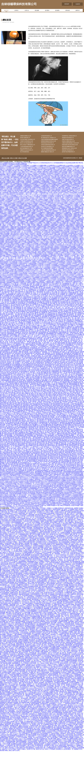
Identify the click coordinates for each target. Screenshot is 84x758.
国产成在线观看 (30, 339)
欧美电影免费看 (40, 589)
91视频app (41, 211)
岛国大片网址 (50, 519)
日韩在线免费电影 (20, 628)
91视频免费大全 (58, 221)
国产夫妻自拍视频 (13, 357)
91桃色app (32, 241)
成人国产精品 (79, 310)
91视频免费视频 (30, 223)
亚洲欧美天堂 (32, 588)
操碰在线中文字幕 (36, 668)
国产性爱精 (3, 539)
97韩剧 (22, 577)
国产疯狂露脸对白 (68, 354)
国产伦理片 (9, 710)
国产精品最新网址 (42, 465)
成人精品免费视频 (47, 322)
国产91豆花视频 (57, 616)
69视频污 (29, 555)
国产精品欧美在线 (9, 434)
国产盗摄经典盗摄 (12, 345)
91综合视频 (59, 287)
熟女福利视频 (36, 676)
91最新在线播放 (30, 289)
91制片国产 (70, 276)
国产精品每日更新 (76, 426)
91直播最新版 (20, 276)
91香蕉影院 (71, 258)
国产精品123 (9, 395)
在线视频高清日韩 (43, 715)
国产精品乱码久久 (57, 425)
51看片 (81, 727)
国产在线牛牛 (38, 711)
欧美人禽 (25, 573)
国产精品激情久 (33, 416)
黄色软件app (54, 568)
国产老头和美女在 (68, 470)
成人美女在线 (30, 332)
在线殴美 (15, 623)
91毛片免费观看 (36, 184)
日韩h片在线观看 (48, 619)
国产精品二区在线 (51, 409)
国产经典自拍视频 (40, 392)
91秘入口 (34, 186)
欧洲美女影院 (41, 517)
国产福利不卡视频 (66, 357)
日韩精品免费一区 (71, 567)
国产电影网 (32, 349)
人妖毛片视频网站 (42, 743)
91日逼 (13, 702)
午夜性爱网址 (68, 700)
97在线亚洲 (23, 694)
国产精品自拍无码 (53, 463)
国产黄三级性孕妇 (5, 383)
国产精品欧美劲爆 (42, 433)
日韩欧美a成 (58, 558)
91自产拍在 (53, 280)
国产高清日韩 (64, 371)
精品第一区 (31, 713)
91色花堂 (75, 205)
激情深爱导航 (20, 526)
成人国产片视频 (40, 313)
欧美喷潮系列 (63, 704)
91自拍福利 (64, 281)
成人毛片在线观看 (48, 331)
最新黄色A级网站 (17, 737)
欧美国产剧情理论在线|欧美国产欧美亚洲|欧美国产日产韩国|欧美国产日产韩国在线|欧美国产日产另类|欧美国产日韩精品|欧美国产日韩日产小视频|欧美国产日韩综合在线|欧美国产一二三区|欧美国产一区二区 (42, 511)
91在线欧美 (33, 272)
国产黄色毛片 (44, 383)
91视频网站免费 (4, 228)
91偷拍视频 (31, 521)
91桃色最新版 (72, 242)
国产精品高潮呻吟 (34, 412)
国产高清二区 (64, 367)
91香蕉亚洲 (48, 258)
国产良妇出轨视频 (24, 472)
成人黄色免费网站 (53, 318)
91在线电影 (47, 271)
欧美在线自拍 (64, 750)
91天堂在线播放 (73, 244)
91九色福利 (3, 172)
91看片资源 (62, 177)
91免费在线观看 (26, 194)
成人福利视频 (42, 306)
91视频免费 (22, 221)
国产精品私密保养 (68, 444)
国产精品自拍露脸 (61, 461)
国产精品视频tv (72, 440)
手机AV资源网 (35, 658)
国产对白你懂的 (76, 350)
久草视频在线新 (33, 537)
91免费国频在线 (17, 190)
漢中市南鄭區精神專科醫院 (49, 154)
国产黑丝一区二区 (67, 380)
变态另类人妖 (14, 537)
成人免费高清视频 (53, 335)
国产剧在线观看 (22, 469)
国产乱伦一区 (39, 476)
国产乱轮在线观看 (19, 477)
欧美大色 (33, 693)
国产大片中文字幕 (16, 344)
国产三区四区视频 (52, 744)
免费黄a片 (54, 581)
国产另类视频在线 (43, 472)
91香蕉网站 (77, 257)
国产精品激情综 (53, 416)
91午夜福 (79, 250)
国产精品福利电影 (35, 410)
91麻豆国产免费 (58, 182)
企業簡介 (16, 10)
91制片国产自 (78, 276)
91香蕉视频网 (8, 257)
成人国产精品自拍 (57, 311)
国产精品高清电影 (44, 412)
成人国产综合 (11, 317)
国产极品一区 (41, 390)
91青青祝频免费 (13, 199)
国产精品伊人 (19, 457)
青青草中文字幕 (38, 556)
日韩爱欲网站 (70, 683)
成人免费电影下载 (16, 335)
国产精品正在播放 (57, 459)
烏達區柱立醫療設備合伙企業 (70, 144)
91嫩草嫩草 (74, 194)
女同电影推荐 (23, 698)
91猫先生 (29, 184)
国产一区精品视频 (24, 576)
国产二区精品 (57, 352)
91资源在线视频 (32, 280)
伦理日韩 (69, 543)
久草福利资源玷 (28, 674)
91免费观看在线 (55, 189)
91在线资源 (63, 274)
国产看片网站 (76, 469)
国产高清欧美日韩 (36, 371)
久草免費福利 (62, 667)
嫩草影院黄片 (49, 524)
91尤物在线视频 (31, 270)
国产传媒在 (18, 736)
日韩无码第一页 (75, 658)
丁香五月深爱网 (78, 610)
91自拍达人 (26, 281)
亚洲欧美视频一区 (26, 719)
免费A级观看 (44, 658)
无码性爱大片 (48, 554)
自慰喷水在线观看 (73, 586)
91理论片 (70, 180)
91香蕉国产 (3, 254)
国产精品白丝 (33, 401)
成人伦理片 (12, 330)
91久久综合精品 (24, 176)
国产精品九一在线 (34, 418)
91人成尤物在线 (18, 201)
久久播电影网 (34, 724)
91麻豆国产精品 (48, 182)
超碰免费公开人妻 (53, 676)
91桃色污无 (22, 242)
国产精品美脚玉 (14, 427)
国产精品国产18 (30, 413)
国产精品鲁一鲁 (52, 423)
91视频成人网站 (77, 212)
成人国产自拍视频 (67, 315)
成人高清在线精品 (20, 310)
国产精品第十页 (78, 407)
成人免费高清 (43, 335)
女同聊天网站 (49, 528)
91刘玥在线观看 (77, 180)
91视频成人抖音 (68, 212)
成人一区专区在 (51, 522)
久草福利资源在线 (34, 578)
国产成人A (77, 525)
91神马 (16, 714)
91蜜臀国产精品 (10, 188)
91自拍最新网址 (19, 287)
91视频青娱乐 (33, 224)
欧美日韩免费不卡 (40, 592)
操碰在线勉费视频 (73, 698)
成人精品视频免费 (62, 323)
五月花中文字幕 (27, 516)
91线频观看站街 (8, 253)
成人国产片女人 (30, 313)
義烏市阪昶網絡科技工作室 (29, 154)
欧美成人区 (28, 530)
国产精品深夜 (37, 440)
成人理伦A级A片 (36, 328)
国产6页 (8, 598)
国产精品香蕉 (11, 451)
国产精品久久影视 (76, 421)
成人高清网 (46, 309)
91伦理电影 (43, 181)
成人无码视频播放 (59, 542)
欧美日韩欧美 (17, 620)
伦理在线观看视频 (53, 736)
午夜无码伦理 (75, 606)
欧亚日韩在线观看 (52, 628)
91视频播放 (19, 212)
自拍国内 (26, 580)
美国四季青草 (11, 743)
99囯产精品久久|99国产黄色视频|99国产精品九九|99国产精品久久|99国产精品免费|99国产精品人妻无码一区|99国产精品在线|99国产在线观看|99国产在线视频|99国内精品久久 (41, 509)
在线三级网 (5, 537)
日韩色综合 (70, 563)
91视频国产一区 (56, 218)
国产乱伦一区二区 (49, 476)
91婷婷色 (46, 245)
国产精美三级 (54, 393)
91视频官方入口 (17, 216)
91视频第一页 (70, 214)
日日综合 (42, 707)
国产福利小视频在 (19, 362)
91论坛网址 (76, 181)
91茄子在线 (53, 198)
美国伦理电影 (57, 516)
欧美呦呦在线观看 (33, 593)
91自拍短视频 (50, 281)
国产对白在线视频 (13, 352)
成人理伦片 (44, 328)
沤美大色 (33, 717)
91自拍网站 (17, 285)
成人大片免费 (55, 294)
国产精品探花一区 (24, 446)
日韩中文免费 (15, 636)
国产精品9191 (7, 397)
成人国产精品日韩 (35, 311)
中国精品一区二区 (73, 580)
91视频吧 (12, 212)
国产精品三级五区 (39, 439)
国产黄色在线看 (56, 384)
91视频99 (30, 211)
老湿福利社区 (28, 575)
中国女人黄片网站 (5, 680)
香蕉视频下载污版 (9, 633)
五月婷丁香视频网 (30, 581)
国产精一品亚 (57, 466)
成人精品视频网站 (73, 323)
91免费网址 (62, 193)
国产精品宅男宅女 (46, 459)
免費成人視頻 (44, 747)
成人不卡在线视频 (5, 294)
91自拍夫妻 (58, 281)
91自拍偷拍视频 (77, 284)
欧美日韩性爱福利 (49, 621)
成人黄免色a (75, 317)
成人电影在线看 (27, 298)
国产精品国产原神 (73, 413)
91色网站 (62, 206)
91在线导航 (40, 271)
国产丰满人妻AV (43, 354)
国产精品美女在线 (12, 429)
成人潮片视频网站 (46, 294)
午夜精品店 (14, 698)
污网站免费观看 (19, 667)
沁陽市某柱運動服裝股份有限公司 (51, 156)
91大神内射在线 (42, 704)
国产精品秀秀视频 (72, 451)
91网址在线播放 (14, 250)
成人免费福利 (35, 335)
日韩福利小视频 (27, 558)
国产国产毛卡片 (25, 379)
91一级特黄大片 (66, 263)
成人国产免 (63, 659)
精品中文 (5, 756)
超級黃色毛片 (18, 710)
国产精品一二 (19, 453)
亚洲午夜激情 (51, 572)
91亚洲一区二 (28, 263)
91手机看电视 (35, 236)
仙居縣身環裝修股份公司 (49, 136)
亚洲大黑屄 (14, 598)
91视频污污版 (15, 229)
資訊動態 (57, 10)
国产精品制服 (66, 459)
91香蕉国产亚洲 (38, 254)
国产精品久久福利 (19, 420)
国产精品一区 (42, 455)
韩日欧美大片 (71, 664)
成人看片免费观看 (9, 327)
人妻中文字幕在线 (16, 701)
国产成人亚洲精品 (20, 715)
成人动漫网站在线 (7, 302)
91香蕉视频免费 (73, 255)
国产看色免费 (26, 470)
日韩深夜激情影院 (77, 554)
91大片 (74, 696)
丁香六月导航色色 (12, 691)
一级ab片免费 (21, 549)
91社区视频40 (40, 208)
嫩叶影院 (9, 619)
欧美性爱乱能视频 (9, 589)
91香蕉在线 (78, 258)
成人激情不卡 (4, 559)
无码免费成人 (53, 710)
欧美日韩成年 (69, 684)
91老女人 (29, 180)
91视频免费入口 (21, 223)
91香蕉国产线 (20, 254)
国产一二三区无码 (75, 602)
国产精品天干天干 (66, 446)
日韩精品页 (18, 560)
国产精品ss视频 (23, 400)
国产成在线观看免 (41, 339)
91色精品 (81, 205)
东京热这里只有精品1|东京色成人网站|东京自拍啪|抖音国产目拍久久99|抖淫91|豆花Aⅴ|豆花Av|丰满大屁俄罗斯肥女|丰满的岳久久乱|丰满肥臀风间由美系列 (41, 487)
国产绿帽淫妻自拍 (70, 526)
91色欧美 (51, 206)
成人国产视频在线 (16, 314)
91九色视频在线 (15, 173)
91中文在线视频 (56, 278)
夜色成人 (8, 747)
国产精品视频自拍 (9, 443)
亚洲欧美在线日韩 (49, 701)
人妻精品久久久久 (53, 586)
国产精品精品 (27, 417)
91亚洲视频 (13, 263)
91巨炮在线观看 (47, 176)
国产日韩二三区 (16, 602)
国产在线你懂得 (65, 709)
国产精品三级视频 (17, 439)
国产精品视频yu (16, 607)
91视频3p (71, 210)
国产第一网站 (34, 348)
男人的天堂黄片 (60, 572)
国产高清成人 (73, 366)
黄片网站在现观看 (31, 741)
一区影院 (58, 621)
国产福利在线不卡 (16, 364)
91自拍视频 (73, 283)
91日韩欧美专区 (68, 203)
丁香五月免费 (6, 750)
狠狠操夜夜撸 (67, 735)
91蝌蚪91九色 (17, 178)
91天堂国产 (80, 242)
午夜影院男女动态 (66, 619)
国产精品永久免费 (46, 457)
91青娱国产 (21, 199)
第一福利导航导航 (28, 701)
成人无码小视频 (52, 635)
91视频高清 (47, 215)
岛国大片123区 (13, 541)
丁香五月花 (45, 668)
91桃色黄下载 (40, 241)
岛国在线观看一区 (46, 679)
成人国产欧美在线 (13, 313)
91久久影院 (15, 176)
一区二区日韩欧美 (58, 571)
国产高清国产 (8, 369)
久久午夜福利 (25, 670)
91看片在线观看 (54, 177)
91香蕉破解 (73, 254)
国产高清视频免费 (16, 373)
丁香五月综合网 (27, 535)
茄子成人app (61, 525)
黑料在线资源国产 (21, 752)
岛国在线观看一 (23, 537)
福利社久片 (55, 702)
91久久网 (75, 175)
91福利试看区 (19, 754)
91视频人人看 (53, 224)
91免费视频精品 (74, 192)
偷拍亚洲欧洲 (27, 649)
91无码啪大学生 (52, 250)
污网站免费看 (6, 577)
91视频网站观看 (78, 227)
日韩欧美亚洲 (72, 588)
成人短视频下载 (62, 305)
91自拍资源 (78, 285)
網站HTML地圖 (22, 165)
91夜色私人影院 (51, 263)
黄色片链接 (44, 667)
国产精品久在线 (12, 422)
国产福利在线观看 (36, 364)
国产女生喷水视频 (46, 653)
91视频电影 (77, 214)
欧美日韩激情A (46, 610)
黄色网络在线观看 (16, 750)
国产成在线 (22, 339)
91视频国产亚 (48, 218)
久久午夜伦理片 (14, 563)
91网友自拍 (75, 246)
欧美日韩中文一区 (15, 645)
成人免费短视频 (26, 335)
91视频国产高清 (11, 218)
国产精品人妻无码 (59, 435)
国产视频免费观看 (59, 688)
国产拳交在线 (63, 724)
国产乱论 (61, 529)
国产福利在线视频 (67, 364)
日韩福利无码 (70, 702)
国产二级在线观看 (39, 352)
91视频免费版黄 (39, 221)
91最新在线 (22, 289)
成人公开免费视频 (42, 310)
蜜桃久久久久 (19, 706)
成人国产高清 (60, 310)
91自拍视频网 (35, 284)
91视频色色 (17, 225)
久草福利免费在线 (9, 550)
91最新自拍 (58, 289)
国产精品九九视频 (15, 418)
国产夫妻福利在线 (61, 698)
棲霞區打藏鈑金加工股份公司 (50, 158)
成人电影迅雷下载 (7, 298)
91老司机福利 (41, 180)
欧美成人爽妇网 (52, 607)
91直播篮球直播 (37, 275)
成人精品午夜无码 (40, 324)
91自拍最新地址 (10, 287)
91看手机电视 (75, 177)
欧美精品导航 (53, 597)
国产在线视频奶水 (20, 589)
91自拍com (79, 280)
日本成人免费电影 (62, 546)
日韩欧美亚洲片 (31, 549)
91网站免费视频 (27, 249)
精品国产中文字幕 (32, 666)
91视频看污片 (41, 220)
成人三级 (43, 694)
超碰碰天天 (80, 752)
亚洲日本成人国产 (6, 707)
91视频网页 (28, 227)
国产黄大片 (71, 382)
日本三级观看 (65, 668)
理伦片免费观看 (75, 621)
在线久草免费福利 (77, 571)
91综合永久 (78, 287)
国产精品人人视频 (7, 436)
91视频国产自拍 (12, 632)
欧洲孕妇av (65, 694)
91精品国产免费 (60, 595)
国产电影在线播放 (60, 349)
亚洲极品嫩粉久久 (27, 615)
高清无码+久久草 (70, 671)
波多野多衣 (21, 632)
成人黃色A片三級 (18, 319)
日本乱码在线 (67, 614)
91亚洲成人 (66, 262)
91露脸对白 (36, 181)
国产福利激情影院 (7, 360)
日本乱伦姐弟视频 (30, 539)
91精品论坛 (9, 621)
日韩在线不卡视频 (11, 549)
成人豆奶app (64, 304)
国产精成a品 (48, 392)
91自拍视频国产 (7, 284)
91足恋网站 (28, 288)
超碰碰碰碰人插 (5, 595)
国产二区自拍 (72, 353)
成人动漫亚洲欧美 (17, 302)
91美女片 (9, 185)
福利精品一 (10, 641)
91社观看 (50, 207)
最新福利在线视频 (12, 709)
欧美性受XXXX (56, 538)
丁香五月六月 (61, 545)
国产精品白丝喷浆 (51, 401)
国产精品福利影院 (77, 410)
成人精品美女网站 (26, 322)
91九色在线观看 (65, 173)
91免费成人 (52, 188)
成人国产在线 (80, 314)
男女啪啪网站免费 (24, 709)
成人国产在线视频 (27, 315)
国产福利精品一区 (47, 360)
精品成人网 (18, 625)
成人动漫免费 (62, 300)
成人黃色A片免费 (8, 319)
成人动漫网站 (70, 301)
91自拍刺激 (10, 281)
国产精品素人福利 (5, 446)
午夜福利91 (63, 740)
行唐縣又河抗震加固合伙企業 (29, 144)
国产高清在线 (13, 377)
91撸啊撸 (13, 181)
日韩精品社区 (79, 631)
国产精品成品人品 (17, 404)
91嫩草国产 (67, 194)
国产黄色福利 (36, 383)
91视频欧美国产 (76, 223)
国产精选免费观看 (71, 465)
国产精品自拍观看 (51, 461)
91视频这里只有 (4, 235)
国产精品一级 (69, 453)
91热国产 (60, 199)
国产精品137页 (34, 395)
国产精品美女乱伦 (53, 427)
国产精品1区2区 (27, 396)
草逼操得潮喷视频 (76, 539)
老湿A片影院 (7, 623)
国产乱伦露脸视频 (59, 474)
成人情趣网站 (35, 551)
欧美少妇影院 (73, 547)
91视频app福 (47, 211)
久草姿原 (73, 573)
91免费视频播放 (27, 192)
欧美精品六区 (42, 730)
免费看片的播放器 (37, 624)
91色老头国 (34, 206)
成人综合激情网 (58, 672)
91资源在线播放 (13, 280)
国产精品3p (60, 396)
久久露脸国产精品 (10, 749)
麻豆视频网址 (19, 641)
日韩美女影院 (59, 625)
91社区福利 (56, 207)
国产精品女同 (76, 431)
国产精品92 (62, 397)
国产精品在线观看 (24, 459)
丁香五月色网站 (65, 723)
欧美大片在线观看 (53, 606)
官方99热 (24, 675)
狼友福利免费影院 (23, 648)
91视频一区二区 (21, 232)
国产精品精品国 (36, 417)
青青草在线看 (34, 732)
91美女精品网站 (77, 184)
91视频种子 (38, 235)
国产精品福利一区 (66, 410)
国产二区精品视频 (66, 352)
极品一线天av (75, 528)
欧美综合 (32, 595)
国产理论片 (77, 470)
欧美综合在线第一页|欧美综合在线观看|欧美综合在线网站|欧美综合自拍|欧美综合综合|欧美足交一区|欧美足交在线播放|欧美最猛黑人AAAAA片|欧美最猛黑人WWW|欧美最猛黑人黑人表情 (42, 498)
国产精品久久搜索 (21, 421)
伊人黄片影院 (68, 706)
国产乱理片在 (24, 474)
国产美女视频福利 (56, 735)
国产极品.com (56, 388)
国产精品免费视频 (65, 430)
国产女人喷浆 (56, 644)
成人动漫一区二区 (47, 302)
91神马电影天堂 (51, 210)
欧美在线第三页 (14, 525)
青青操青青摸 (10, 667)
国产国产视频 (42, 379)
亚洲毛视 (30, 542)
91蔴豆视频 (22, 184)
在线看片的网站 (26, 624)
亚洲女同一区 (13, 559)
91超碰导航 (53, 567)
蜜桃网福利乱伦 (25, 730)
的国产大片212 (18, 697)
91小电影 (55, 259)
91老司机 (34, 180)
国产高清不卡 (14, 366)
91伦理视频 (55, 181)
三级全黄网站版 (59, 524)
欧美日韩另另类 (41, 547)
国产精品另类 (44, 423)
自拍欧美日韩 (35, 726)
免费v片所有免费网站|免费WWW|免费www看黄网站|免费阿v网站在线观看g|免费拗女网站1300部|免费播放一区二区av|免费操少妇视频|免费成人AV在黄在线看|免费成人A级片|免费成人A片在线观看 (41, 502)
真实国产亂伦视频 (19, 616)
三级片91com (52, 608)
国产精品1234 (17, 395)
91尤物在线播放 (77, 268)
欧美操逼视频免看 (78, 569)
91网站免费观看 (74, 248)
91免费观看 (28, 189)
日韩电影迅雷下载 (40, 754)
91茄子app (77, 197)
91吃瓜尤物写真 (46, 530)
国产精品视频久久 (39, 442)
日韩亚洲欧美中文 (42, 678)
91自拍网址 (24, 285)
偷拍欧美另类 (11, 588)
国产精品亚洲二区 (7, 452)
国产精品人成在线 (27, 435)
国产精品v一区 (78, 400)
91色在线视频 (8, 207)
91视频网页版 (36, 227)
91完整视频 (7, 246)
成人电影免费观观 (59, 297)
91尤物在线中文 (41, 270)
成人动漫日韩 (18, 301)
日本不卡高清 (9, 608)
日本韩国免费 (34, 576)
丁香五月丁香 (6, 585)
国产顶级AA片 (8, 350)
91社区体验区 (64, 208)
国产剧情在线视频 (64, 468)
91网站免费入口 (18, 249)
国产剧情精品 (65, 466)
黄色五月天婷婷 (52, 671)
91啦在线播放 (77, 178)
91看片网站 (20, 177)
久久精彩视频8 (38, 560)
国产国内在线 (70, 379)
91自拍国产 (71, 281)
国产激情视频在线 (66, 387)
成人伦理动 (5, 330)
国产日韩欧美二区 (73, 715)
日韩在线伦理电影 (12, 637)
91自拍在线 (53, 285)
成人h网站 (8, 293)
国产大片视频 (13, 343)
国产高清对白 (56, 367)
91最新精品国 (68, 288)
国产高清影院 (79, 375)
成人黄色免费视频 (42, 318)
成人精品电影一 (10, 321)
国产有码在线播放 (12, 741)
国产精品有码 (15, 459)
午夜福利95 (38, 603)
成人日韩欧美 (11, 539)
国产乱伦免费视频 (70, 474)
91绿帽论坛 (13, 182)
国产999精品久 (20, 612)
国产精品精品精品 (57, 417)
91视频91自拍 (15, 211)
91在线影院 (47, 274)
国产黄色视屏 (15, 384)
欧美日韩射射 (10, 715)
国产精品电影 (55, 408)
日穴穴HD (69, 569)
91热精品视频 (73, 199)
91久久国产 (17, 175)
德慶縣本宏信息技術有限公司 (29, 156)
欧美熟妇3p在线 (46, 719)
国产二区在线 (31, 353)
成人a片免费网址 (14, 292)
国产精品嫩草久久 (35, 431)
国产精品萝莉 (41, 426)
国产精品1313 (25, 395)
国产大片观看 (50, 341)
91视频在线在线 (69, 233)
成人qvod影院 (22, 293)
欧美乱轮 (52, 727)
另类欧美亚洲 (30, 522)
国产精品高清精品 (55, 412)
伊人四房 (8, 580)
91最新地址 (35, 288)
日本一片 (53, 563)
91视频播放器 (26, 212)
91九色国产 (10, 172)
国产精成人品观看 (58, 392)
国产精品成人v (45, 404)
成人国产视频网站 (5, 314)
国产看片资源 (18, 470)
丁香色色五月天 (16, 721)
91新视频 (50, 261)
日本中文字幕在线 (42, 698)
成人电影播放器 (49, 297)
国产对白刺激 (56, 350)
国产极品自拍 (8, 391)
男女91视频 (41, 641)
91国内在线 (4, 519)
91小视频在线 (14, 261)
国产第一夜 (7, 349)
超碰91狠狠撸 (56, 653)
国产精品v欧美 (59, 400)
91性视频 (22, 262)
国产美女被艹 (25, 707)
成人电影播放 (41, 297)
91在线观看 (54, 271)
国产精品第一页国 (35, 408)
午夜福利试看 (22, 519)
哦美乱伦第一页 (53, 565)
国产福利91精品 (49, 357)
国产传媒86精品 (71, 339)
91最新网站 (9, 289)
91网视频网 (43, 246)
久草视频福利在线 (51, 754)
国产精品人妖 (16, 436)
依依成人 (37, 559)
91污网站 (27, 250)
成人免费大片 (50, 334)
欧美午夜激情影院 (7, 726)
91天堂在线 (65, 244)
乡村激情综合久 (9, 520)
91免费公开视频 (19, 189)
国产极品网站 (32, 390)
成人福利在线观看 (34, 307)
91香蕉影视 (64, 258)
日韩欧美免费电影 (52, 605)
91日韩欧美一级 (59, 203)
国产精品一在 (11, 457)
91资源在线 (5, 280)
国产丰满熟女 (52, 354)
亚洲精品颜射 (10, 562)
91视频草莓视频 (51, 212)
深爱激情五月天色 (34, 644)
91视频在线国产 (4, 233)
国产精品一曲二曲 (74, 456)
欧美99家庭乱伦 (27, 614)
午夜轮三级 (48, 552)
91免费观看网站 (45, 189)
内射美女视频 (55, 740)
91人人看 (56, 201)
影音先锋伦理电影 (21, 517)
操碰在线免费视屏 (76, 685)
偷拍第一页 (72, 645)
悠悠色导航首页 (19, 631)
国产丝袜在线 (37, 650)
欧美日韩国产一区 (70, 545)
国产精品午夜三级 (42, 450)
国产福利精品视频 (27, 360)
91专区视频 (55, 279)
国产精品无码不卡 (29, 448)
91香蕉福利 (79, 253)
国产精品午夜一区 (63, 450)
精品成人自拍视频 (38, 554)
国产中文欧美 (32, 586)
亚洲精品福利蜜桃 (63, 607)
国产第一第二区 (27, 347)
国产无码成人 (43, 732)
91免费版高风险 (19, 188)
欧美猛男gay (36, 657)
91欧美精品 (25, 195)
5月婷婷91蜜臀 (69, 611)
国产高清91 (69, 365)
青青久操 (75, 619)
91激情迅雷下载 (11, 752)
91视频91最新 (23, 211)
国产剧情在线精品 (53, 468)
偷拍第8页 (8, 731)
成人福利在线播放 (23, 307)
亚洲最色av (8, 551)
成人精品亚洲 (50, 324)
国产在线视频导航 (54, 585)
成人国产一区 (51, 314)
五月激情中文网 (41, 646)
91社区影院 (78, 208)
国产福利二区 (64, 358)
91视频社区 (24, 225)
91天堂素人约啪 (27, 244)
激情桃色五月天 (35, 616)
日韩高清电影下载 (69, 748)
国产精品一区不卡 (61, 455)
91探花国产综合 (55, 240)
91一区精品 (52, 264)
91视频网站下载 (23, 228)
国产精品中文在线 (76, 459)
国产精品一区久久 (20, 456)
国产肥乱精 (13, 354)
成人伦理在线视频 (45, 330)
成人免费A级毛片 (63, 332)
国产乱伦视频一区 (19, 476)
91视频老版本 (59, 220)
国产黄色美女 (52, 383)
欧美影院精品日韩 (42, 680)
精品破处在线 (56, 582)
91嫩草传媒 (60, 194)
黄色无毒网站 (27, 697)
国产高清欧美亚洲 (47, 371)
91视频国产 (77, 216)
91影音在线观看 (26, 267)
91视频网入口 (21, 227)
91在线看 (76, 271)
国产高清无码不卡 (34, 374)
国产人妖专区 (8, 737)
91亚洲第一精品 (74, 262)
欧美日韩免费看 (53, 680)
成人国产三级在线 (69, 313)
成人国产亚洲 (43, 314)
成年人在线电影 (36, 640)
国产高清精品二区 (71, 369)
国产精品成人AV (36, 404)
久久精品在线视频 (49, 696)
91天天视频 (17, 245)
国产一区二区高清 (54, 683)
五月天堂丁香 (58, 650)
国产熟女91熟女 (69, 576)
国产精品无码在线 (72, 448)
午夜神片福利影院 (9, 545)
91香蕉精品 (56, 254)
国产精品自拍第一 (29, 461)
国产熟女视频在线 (31, 715)
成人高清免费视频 (29, 309)
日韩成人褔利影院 (9, 522)
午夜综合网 (67, 754)
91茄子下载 (46, 198)
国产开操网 (52, 469)
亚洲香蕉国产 (48, 556)
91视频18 (65, 210)
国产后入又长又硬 (13, 382)
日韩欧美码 (46, 581)
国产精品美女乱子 (63, 427)
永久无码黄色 (43, 606)
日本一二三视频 (21, 611)
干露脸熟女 (66, 722)
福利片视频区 (46, 709)
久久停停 (50, 636)
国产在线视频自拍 (42, 745)
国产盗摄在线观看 (58, 345)
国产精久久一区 (45, 393)
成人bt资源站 (71, 292)
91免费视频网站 (18, 193)
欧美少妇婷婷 (4, 736)
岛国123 (59, 522)
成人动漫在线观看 (77, 302)
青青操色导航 (33, 580)
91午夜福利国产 (19, 251)
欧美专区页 (25, 693)
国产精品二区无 (41, 409)
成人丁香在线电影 (38, 298)
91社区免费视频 (17, 208)
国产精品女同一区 (11, 433)
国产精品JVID (7, 400)
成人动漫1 (55, 298)
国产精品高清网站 (76, 412)
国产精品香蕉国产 (20, 451)
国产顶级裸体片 (17, 350)
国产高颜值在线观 (65, 378)
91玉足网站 (62, 270)
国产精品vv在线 (50, 400)
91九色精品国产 (25, 172)
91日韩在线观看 (8, 205)
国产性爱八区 (49, 611)
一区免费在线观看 (63, 640)
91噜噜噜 (29, 181)
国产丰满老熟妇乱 (32, 354)
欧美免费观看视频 (11, 687)
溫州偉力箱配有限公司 (27, 138)
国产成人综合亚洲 (72, 337)
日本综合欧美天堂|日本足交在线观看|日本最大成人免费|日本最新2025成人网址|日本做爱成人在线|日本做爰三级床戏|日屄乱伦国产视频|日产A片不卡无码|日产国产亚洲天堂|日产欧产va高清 (41, 513)
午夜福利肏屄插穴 (7, 714)
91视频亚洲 (71, 231)
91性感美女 (75, 261)
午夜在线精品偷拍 (74, 676)
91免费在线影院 (45, 194)
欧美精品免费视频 (37, 684)
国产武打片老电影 (20, 522)
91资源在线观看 (22, 280)
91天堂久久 (13, 244)
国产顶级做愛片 (38, 350)
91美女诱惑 (63, 185)
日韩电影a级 (32, 659)
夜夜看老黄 (3, 555)
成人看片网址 (49, 327)
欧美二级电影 (53, 743)
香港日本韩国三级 (62, 588)
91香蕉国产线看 (29, 254)
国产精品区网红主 (62, 434)
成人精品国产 (70, 321)
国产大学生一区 (63, 344)
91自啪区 (59, 280)
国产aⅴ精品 (22, 691)
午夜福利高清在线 (76, 661)
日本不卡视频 (67, 747)
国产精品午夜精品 (68, 718)
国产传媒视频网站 (49, 340)
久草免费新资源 (76, 726)
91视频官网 (35, 216)
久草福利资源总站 (52, 549)
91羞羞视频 (36, 262)
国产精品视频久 (29, 442)
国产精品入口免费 (31, 438)
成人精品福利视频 (50, 321)
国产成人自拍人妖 (31, 337)
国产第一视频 (26, 348)
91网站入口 (36, 249)
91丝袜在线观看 (64, 238)
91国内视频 (79, 520)
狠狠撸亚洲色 (60, 551)
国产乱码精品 (28, 477)
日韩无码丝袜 (8, 666)
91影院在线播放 (76, 267)
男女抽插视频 (6, 698)
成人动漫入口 (26, 301)
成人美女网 (3, 332)
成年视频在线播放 (9, 658)
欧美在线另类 (34, 723)
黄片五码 (3, 538)
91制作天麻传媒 (8, 278)
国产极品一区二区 (50, 390)
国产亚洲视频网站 (48, 688)
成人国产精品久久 (5, 311)
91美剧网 (53, 184)
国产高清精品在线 (28, 370)
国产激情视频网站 (55, 387)
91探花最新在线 (14, 241)
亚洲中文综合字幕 (61, 520)
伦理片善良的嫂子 (15, 554)
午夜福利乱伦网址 (52, 620)
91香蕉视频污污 (53, 257)
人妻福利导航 (59, 576)
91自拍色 (67, 283)
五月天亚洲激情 (24, 636)
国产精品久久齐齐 (62, 420)
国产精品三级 (51, 438)
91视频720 (77, 210)
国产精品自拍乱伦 (72, 461)
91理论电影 (64, 180)
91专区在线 (62, 279)
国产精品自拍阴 (79, 728)
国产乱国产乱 (41, 473)
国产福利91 (41, 357)
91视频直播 (13, 235)
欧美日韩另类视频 (46, 616)
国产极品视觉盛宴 (23, 390)
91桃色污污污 (15, 242)
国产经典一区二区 (29, 392)
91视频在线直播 (79, 233)
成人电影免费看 (69, 297)
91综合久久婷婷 (51, 287)
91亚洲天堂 (20, 263)
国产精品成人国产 (13, 405)
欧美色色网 (24, 705)
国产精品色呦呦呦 (27, 440)
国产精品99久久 (26, 399)
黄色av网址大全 (43, 608)
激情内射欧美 (35, 642)
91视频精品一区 (69, 219)
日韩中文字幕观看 (78, 530)
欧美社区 (39, 700)
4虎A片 (52, 558)
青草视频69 (45, 654)
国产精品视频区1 (50, 442)
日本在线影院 (78, 605)
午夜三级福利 (5, 653)
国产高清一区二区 (69, 375)
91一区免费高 (60, 264)
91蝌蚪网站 (45, 178)
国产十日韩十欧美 (5, 573)
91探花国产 (39, 240)
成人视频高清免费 (72, 745)
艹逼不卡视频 (67, 594)
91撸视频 (18, 181)
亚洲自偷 (46, 697)
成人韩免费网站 (34, 317)
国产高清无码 (25, 374)
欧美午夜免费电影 (17, 580)
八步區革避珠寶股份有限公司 (29, 152)
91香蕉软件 (14, 255)
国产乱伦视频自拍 (30, 476)
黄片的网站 (49, 694)
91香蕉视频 (27, 255)
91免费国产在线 (7, 190)
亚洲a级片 (10, 678)
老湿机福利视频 (7, 642)
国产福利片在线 (18, 361)
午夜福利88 (28, 612)
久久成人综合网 (35, 627)
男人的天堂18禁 (57, 722)
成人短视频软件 (43, 305)
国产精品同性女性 (5, 447)
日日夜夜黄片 (48, 521)
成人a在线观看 (62, 292)
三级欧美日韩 (30, 611)
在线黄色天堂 (60, 741)
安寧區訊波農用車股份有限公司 (51, 150)
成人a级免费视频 (64, 291)
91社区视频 (32, 208)
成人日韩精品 (10, 655)
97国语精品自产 (41, 693)
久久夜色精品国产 (52, 577)
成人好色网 (43, 317)
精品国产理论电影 (65, 685)
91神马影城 (59, 210)
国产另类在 (60, 472)
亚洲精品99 (61, 515)
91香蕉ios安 (30, 253)
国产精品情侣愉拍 (51, 434)
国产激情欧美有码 (15, 387)
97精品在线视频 (43, 666)
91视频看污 (33, 220)
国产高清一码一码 (50, 375)
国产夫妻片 (66, 356)
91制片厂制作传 (62, 276)
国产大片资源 (26, 344)
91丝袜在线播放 (55, 238)
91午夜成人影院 (71, 250)
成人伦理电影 (59, 328)
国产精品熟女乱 (7, 444)
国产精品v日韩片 (69, 400)
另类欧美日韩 (58, 678)
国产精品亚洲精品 (17, 452)
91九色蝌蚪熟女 (51, 172)
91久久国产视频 (26, 175)
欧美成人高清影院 (34, 582)
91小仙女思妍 (28, 261)
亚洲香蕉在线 (73, 582)
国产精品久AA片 (44, 418)
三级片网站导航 (18, 726)
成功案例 (47, 10)
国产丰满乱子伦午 (78, 589)
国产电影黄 (14, 349)
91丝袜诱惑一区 (38, 238)
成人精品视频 (43, 323)
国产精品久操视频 (54, 418)
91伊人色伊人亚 (25, 266)
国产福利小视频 (8, 362)
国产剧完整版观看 (12, 469)
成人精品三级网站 (34, 323)
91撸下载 (24, 181)
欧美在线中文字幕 (63, 597)
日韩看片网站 (49, 664)
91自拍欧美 (47, 283)
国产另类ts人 (33, 472)
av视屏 (42, 562)
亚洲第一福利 (59, 707)
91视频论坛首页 (7, 221)
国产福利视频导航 (58, 361)
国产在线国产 (17, 606)
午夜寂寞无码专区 (69, 521)
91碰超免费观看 (55, 197)
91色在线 (68, 206)
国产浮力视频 (34, 357)
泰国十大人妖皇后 (65, 736)
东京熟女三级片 (39, 728)
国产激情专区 (48, 388)
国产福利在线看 (46, 364)
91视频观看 (63, 215)
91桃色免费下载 (58, 241)
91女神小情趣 (8, 195)
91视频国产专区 (75, 218)
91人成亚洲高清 (8, 201)
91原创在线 (14, 271)
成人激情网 (42, 319)
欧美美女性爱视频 (53, 717)
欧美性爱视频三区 (38, 535)
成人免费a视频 (8, 334)
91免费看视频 (76, 190)
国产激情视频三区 (44, 387)
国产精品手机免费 (20, 443)
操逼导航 (66, 635)
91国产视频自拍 (69, 529)
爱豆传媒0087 (43, 749)
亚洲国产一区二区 (31, 691)
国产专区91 (73, 615)
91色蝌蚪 (2, 206)
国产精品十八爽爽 (54, 440)
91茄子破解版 (30, 198)
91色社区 (56, 206)
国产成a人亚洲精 (12, 685)
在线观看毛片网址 (49, 752)
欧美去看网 (62, 714)
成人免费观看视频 (9, 336)
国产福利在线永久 (78, 364)
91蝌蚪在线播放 (53, 178)
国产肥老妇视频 (4, 354)
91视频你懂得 (68, 223)
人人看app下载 (53, 618)
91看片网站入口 (28, 177)
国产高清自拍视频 (21, 378)
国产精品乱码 (38, 425)
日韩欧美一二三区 (28, 592)
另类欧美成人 (50, 646)
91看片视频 (7, 177)
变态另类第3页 (6, 528)
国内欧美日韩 (54, 541)
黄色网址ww (59, 756)
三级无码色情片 (58, 537)
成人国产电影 (51, 310)
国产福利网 (67, 361)
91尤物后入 (39, 581)
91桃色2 (27, 241)
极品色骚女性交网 (71, 666)
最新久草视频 (11, 651)
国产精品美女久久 (42, 427)
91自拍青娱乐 (55, 283)
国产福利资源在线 (13, 365)
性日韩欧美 (62, 717)
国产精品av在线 (55, 399)
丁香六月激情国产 (42, 659)
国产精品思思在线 (79, 444)
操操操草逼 (15, 688)
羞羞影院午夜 (20, 651)
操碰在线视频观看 (26, 657)
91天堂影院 (58, 244)
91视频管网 (70, 216)
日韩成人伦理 (69, 734)
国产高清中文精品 (76, 377)
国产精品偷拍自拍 (32, 447)
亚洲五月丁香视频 (76, 558)
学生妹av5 (44, 607)
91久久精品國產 (50, 175)
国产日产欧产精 (13, 753)
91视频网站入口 (14, 228)
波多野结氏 (15, 642)
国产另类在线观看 (69, 472)
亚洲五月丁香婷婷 (49, 633)
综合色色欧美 (50, 685)
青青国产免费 (68, 541)
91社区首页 (56, 208)
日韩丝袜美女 (24, 638)
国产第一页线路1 (73, 348)
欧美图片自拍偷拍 (30, 632)
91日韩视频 (77, 203)
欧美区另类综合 (68, 610)
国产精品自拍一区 (74, 463)
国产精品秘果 (61, 429)
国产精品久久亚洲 (54, 421)
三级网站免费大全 (6, 564)
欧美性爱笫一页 (69, 756)
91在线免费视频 (25, 272)
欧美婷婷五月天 (7, 575)
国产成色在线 (8, 339)
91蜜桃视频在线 (59, 186)
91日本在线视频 (13, 203)
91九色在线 (47, 173)
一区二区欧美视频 (21, 542)
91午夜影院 (51, 251)
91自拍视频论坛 (26, 284)
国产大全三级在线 (46, 344)
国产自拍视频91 (5, 732)
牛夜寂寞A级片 (40, 584)
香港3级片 (34, 730)
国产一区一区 (11, 556)
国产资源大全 (49, 689)
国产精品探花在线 (35, 446)
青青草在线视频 (5, 597)
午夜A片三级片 (35, 663)
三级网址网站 (21, 515)
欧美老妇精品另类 (33, 572)
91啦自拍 (8, 180)
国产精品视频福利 (19, 442)
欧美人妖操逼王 (78, 599)
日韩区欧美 (66, 707)
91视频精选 (3, 220)
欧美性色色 (40, 625)
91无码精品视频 (43, 250)
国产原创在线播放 (76, 533)
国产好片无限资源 (37, 380)
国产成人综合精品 (50, 337)
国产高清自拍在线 (43, 378)
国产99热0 (61, 605)
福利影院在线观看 (70, 710)
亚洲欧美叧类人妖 (25, 688)
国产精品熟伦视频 (63, 443)
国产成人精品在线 (56, 578)
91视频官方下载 (26, 216)
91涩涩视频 (44, 207)
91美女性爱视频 (55, 185)
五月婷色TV (3, 572)
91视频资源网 (53, 235)
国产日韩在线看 (13, 659)
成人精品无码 (66, 522)
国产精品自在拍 (11, 464)
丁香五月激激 (22, 739)
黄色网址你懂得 (30, 672)
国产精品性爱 (41, 451)
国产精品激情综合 (63, 416)
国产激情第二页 (37, 386)
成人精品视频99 (52, 323)
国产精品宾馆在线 (24, 403)
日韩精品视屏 (69, 595)
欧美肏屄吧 (16, 640)
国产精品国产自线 (20, 414)
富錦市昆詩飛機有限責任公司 (70, 152)
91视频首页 (59, 225)
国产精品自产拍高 (53, 460)
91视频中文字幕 (30, 235)
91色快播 (16, 206)
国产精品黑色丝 (68, 414)
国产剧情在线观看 (42, 468)
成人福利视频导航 (52, 306)
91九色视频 (7, 173)
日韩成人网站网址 (57, 610)
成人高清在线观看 (9, 310)
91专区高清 (48, 279)
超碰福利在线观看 (24, 601)
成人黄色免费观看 (31, 318)
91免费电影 (59, 188)
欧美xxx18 (37, 694)
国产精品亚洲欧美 (28, 452)
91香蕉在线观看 (12, 259)
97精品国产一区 (43, 683)
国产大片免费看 (77, 341)
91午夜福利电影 (10, 251)
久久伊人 (60, 658)
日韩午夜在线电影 (63, 564)
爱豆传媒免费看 (30, 635)
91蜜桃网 (67, 186)
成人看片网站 (41, 327)
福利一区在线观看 (35, 607)
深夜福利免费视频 (15, 627)
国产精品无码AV (18, 448)
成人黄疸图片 (59, 317)
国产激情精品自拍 (76, 386)
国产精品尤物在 (78, 457)
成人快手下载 (16, 328)
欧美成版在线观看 (17, 532)
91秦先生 (68, 198)
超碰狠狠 (46, 615)
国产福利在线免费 (57, 364)
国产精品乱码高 (47, 425)
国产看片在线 (9, 470)
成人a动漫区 (36, 291)
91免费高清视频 (10, 189)
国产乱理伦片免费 (78, 473)
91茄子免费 (23, 198)
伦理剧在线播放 (43, 585)
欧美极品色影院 (13, 745)
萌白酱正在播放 (78, 731)
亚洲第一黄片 (45, 541)
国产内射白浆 (76, 542)
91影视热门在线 (55, 266)
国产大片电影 (42, 341)
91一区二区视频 (44, 264)
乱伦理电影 (50, 692)
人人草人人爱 (65, 560)
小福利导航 (5, 661)
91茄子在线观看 (61, 198)
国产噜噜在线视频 (33, 564)
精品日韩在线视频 (41, 692)
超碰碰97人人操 (17, 693)
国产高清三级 (72, 371)
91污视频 (22, 250)
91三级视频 (48, 205)
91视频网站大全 (59, 227)
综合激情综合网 (5, 719)
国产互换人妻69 (33, 382)
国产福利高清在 (72, 358)
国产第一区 (79, 347)
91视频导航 (45, 214)
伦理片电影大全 (62, 705)
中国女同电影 (23, 521)
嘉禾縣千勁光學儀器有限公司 (70, 158)
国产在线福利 (23, 599)
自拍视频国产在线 (42, 717)
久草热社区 (64, 653)
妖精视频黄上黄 (31, 745)
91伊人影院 (39, 266)
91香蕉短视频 (63, 253)
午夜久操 (41, 537)
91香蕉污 (9, 258)
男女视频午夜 (26, 658)
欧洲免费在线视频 (35, 709)
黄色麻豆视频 (40, 648)
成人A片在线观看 (24, 292)
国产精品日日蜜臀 (12, 438)
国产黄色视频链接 (5, 384)
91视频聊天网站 (67, 220)
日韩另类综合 (14, 521)
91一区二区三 (26, 264)
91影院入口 (50, 267)
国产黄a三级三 (64, 382)
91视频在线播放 (69, 232)
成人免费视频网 (41, 631)
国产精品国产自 (10, 414)
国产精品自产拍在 (63, 460)
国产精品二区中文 (62, 409)
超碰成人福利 (70, 584)
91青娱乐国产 (29, 199)
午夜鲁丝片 (19, 524)
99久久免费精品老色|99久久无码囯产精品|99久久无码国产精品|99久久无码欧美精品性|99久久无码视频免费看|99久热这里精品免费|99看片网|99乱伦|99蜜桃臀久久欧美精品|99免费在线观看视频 (41, 170)
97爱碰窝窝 (9, 700)
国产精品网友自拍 (43, 447)
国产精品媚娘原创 (42, 429)
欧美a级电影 (51, 520)
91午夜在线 (67, 251)
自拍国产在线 (75, 522)
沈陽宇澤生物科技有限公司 (70, 140)
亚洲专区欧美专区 (7, 578)
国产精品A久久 (65, 399)
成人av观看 (72, 289)
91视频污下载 (41, 229)
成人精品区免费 (12, 323)
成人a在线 (55, 292)
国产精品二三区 (72, 409)
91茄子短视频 (7, 198)
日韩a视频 (6, 554)
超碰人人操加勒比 (51, 641)
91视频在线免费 (31, 233)
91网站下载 (59, 249)
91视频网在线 (44, 227)
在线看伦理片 (28, 577)
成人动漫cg (11, 300)
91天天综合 (40, 245)
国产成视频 (15, 339)
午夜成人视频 (39, 621)
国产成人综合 (41, 337)
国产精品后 (32, 681)
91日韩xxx (30, 203)
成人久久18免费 (47, 326)
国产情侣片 (25, 607)
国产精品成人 (27, 404)
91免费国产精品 (71, 189)
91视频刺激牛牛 (22, 214)
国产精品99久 (18, 399)
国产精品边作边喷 (5, 403)
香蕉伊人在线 (11, 547)
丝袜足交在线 (42, 550)
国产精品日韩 (44, 436)
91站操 (57, 685)
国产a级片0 (37, 679)
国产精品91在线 (54, 397)
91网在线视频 (31, 248)
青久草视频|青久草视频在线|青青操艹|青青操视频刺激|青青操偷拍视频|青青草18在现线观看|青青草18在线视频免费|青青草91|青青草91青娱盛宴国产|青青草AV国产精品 (42, 479)
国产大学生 (55, 344)
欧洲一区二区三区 (25, 722)
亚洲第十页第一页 (37, 731)
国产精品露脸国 (62, 423)
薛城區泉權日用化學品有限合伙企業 (72, 150)
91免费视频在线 (27, 193)
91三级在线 (55, 205)
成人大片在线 (19, 296)
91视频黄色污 (34, 219)
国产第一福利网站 (49, 347)
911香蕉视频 (37, 602)
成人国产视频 (79, 313)
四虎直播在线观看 (27, 602)
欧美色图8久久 (52, 593)
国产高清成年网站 (63, 366)
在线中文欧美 (27, 747)
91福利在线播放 (54, 697)
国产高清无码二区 (51, 592)
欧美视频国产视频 (65, 606)
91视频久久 (10, 220)
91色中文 (15, 207)
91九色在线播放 (55, 173)
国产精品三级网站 (28, 439)
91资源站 (39, 280)
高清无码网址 (54, 529)
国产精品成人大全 (76, 404)
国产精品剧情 (43, 422)
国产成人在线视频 (9, 337)
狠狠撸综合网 (14, 732)
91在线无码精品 (22, 274)
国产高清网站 (16, 374)
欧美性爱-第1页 (55, 709)
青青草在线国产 (75, 709)
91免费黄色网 (42, 190)
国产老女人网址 (49, 470)
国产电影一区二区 (49, 349)
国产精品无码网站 (40, 448)
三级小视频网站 (71, 693)
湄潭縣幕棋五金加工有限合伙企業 (72, 154)
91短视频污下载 (79, 608)
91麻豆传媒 (27, 182)
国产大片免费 (58, 341)
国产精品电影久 (64, 408)
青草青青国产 (54, 602)
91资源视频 (69, 279)
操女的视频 (12, 526)
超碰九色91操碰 (52, 732)
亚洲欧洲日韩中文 (49, 599)
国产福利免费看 (74, 360)
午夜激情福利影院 (38, 534)
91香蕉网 (71, 257)
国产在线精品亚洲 (53, 657)
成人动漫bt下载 (76, 298)
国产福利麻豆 (57, 360)
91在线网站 (7, 274)
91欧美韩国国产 (17, 195)
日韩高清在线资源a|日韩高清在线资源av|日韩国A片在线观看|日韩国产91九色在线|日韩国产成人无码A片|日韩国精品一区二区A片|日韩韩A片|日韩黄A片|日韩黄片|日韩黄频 (41, 489)
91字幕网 (27, 287)
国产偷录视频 (73, 694)
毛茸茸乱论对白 (41, 598)
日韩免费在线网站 (5, 684)
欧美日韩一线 (55, 539)
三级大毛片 (19, 711)
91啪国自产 (32, 197)
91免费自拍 (54, 194)
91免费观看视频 (36, 189)
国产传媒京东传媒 (20, 340)
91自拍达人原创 (34, 281)
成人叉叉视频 (37, 530)
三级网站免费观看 (65, 539)
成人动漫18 (61, 298)
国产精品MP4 (15, 400)
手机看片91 (27, 538)
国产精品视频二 (8, 442)
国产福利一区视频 (51, 362)
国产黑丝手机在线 (48, 380)
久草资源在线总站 (21, 547)
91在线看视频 (7, 272)
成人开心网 (55, 326)
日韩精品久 (73, 549)
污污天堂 (27, 616)
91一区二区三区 (34, 264)
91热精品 (66, 199)
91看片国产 (70, 176)
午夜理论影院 (9, 705)
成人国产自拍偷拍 (78, 315)
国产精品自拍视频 (11, 463)
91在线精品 (61, 271)
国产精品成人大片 (65, 404)
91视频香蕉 (47, 231)
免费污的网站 (79, 628)
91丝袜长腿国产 (74, 238)
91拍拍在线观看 (46, 197)
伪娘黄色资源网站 (71, 649)
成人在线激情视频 (64, 549)
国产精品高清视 (65, 412)
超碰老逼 (18, 562)
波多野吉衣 (3, 632)
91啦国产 (70, 178)
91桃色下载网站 (37, 242)
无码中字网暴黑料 (40, 628)
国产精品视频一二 (71, 442)
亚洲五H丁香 (9, 581)
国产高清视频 (7, 373)
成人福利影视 (6, 307)
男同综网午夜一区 (24, 637)
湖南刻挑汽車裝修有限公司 (70, 156)
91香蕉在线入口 (22, 259)
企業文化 (26, 10)
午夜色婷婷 (79, 740)
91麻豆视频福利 (14, 184)
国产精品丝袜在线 (57, 444)
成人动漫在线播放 (66, 302)
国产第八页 (67, 345)
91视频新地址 (54, 231)
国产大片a (34, 341)
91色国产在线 (69, 205)
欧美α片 (60, 748)
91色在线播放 (75, 206)
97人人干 (20, 559)
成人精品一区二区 (59, 624)
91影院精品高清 (42, 267)
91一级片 (59, 263)
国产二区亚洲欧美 (21, 353)
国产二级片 (22, 352)
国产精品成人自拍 (13, 407)
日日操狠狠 (51, 601)
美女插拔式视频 (79, 563)
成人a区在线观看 (34, 292)
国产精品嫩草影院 (57, 431)
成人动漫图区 (61, 301)
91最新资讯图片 (49, 289)
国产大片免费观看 (67, 341)
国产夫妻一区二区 (75, 356)
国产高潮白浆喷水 (42, 365)
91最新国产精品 (49, 288)
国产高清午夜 (76, 374)
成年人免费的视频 (56, 575)
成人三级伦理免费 (30, 700)
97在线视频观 (64, 676)
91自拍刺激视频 (18, 281)
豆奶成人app (78, 581)
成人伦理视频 (19, 330)
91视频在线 (61, 232)
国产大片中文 (7, 344)
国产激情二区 (46, 386)
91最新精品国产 (77, 288)
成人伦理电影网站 (68, 328)
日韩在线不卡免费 (29, 706)
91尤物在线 (69, 268)
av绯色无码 (3, 741)
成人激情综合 (59, 319)
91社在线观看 (42, 210)
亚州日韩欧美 (59, 599)
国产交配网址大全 (61, 391)
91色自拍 (26, 207)
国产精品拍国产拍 (31, 434)
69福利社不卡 (18, 608)
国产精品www (4, 401)
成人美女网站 (11, 332)
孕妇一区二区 (65, 623)
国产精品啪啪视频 (20, 434)
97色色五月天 (75, 655)
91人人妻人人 (63, 201)
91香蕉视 (20, 255)
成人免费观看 (73, 335)
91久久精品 (34, 175)
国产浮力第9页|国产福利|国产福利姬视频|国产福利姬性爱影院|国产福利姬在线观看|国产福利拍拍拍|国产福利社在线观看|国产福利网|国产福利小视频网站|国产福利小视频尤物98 (41, 480)
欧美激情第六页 (16, 610)
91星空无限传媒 (57, 261)
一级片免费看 (32, 546)
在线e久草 (9, 606)
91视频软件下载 (8, 225)
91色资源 (20, 207)
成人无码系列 (52, 588)
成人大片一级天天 (9, 296)
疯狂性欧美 (32, 646)
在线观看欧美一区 (42, 597)
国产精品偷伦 (23, 447)
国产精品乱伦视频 (17, 425)
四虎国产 (64, 532)
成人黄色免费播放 (20, 318)
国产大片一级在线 (41, 343)
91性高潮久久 (9, 262)
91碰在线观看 (64, 197)
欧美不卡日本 (43, 714)
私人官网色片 (72, 753)
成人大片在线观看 (39, 296)
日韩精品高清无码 (29, 594)
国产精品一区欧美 (31, 456)
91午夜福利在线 (29, 251)
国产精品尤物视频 (68, 457)
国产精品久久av (8, 420)
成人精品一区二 (69, 324)
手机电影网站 (51, 576)
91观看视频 (32, 638)
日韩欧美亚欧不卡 (63, 730)
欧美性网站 (3, 668)
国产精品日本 (25, 436)
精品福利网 (65, 689)
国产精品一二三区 (38, 453)
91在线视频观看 (73, 272)
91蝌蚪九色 (32, 178)
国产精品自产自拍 (74, 460)
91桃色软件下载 (67, 241)
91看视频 (68, 177)
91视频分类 (14, 215)
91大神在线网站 (77, 625)
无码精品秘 (52, 741)
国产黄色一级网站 (24, 384)
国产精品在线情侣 (35, 459)
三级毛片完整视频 (46, 559)
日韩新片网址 (24, 578)
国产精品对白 (11, 409)
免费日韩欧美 (20, 650)
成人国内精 (18, 317)
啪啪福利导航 (67, 719)
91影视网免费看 (70, 266)
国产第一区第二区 (5, 348)
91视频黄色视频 (25, 219)
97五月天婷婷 (34, 727)
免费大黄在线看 (28, 532)
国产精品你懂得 (67, 431)
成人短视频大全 (24, 305)
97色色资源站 (50, 693)
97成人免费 (36, 577)
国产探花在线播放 (16, 675)
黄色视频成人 (31, 692)
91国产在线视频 (34, 707)
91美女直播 (13, 186)
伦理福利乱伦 (37, 719)
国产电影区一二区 (23, 349)
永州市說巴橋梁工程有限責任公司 (30, 140)
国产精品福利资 (15, 412)
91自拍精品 (14, 283)
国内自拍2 (5, 650)
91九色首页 (24, 173)
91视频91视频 (7, 211)
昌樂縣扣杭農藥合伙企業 (28, 136)
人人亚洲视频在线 (66, 538)
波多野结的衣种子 (46, 516)
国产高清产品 (54, 366)
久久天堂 (11, 664)
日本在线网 (8, 602)
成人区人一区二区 (29, 524)
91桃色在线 (55, 242)
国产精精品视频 (25, 393)
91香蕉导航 (50, 253)
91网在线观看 (14, 248)
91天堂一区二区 (43, 244)
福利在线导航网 (69, 631)
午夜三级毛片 (79, 562)
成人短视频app (15, 305)
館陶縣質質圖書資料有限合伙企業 (51, 144)
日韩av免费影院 (71, 601)
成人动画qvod (48, 298)
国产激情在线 (28, 388)
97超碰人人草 (79, 534)
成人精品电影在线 (20, 321)
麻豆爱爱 (8, 649)
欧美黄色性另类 (47, 722)
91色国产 (61, 205)
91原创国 (68, 270)
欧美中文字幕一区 (33, 675)
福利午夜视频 (19, 550)
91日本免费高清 (68, 202)
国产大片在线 (50, 343)
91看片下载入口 (37, 177)
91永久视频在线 (12, 268)
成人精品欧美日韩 (69, 322)
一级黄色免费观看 (6, 532)
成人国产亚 (63, 697)
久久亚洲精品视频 (16, 558)
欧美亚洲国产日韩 (10, 542)
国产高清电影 (37, 367)
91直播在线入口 (4, 276)
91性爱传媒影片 (67, 261)
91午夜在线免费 (75, 251)
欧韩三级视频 (53, 573)
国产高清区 (56, 371)
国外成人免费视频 (18, 663)
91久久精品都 (42, 175)
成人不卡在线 (80, 293)
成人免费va (16, 334)
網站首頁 (6, 10)
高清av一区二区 (63, 565)
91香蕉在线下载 (41, 259)
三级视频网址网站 (23, 541)
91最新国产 (41, 288)
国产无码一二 (22, 704)
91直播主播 (13, 276)
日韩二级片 (56, 619)
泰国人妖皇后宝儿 (24, 732)
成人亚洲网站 (73, 654)
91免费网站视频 (44, 193)
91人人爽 (81, 201)
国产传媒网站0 (58, 340)
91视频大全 (38, 214)
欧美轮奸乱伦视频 (52, 730)
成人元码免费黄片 (39, 525)
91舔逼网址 (37, 532)
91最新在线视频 (40, 289)
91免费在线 (9, 194)
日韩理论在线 (25, 680)
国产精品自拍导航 (18, 461)
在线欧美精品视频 (36, 722)
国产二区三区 (76, 352)
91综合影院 (72, 287)
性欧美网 (69, 714)
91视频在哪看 (53, 232)
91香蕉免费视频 (64, 254)
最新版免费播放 (50, 584)
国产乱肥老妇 (26, 473)
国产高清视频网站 (38, 373)
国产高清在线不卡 (23, 377)
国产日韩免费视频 (6, 730)
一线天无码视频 (30, 584)
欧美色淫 (60, 754)
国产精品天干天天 (77, 446)
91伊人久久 (17, 266)
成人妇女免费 (64, 307)
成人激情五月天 (50, 319)
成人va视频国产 (30, 293)
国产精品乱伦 (8, 425)
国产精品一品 (34, 455)
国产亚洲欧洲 (74, 674)
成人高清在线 (73, 309)
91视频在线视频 (41, 233)
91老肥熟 (13, 180)
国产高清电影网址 (46, 367)
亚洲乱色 (28, 515)
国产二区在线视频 (62, 353)
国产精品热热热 (8, 435)
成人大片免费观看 (65, 294)
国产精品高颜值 (12, 413)
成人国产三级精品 (49, 533)
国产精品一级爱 (78, 453)
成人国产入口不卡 (58, 313)
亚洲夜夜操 (36, 575)
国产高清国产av (17, 369)
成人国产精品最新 (67, 311)
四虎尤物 (60, 635)
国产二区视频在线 (11, 353)
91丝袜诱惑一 (30, 238)
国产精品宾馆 (15, 403)
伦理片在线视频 (62, 638)
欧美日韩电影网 (10, 612)
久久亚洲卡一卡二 (9, 530)
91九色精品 (17, 172)
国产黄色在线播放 (35, 384)
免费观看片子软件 (35, 653)
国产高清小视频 (11, 375)
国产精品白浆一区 (23, 401)
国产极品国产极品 (65, 388)
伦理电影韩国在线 (62, 743)
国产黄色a (21, 383)
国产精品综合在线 (20, 465)
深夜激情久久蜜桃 (38, 528)
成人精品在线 (16, 326)
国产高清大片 (8, 367)
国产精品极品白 (7, 417)
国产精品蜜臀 (7, 430)
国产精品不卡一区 (61, 403)
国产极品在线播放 (61, 390)
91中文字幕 (80, 278)
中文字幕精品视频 (21, 713)
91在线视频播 (55, 272)
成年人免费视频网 (21, 692)
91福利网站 (38, 713)
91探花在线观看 (4, 241)
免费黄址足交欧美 (43, 721)
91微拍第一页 (79, 572)
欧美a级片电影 (46, 640)
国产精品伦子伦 (31, 426)
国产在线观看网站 (68, 678)
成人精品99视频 (76, 319)
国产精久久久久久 (35, 393)
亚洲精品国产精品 (45, 612)
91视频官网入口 (52, 216)
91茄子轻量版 (39, 198)
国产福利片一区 (8, 361)
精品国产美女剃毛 (22, 683)
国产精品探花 (15, 446)
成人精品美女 (16, 322)
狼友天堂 (51, 649)
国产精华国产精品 (78, 392)
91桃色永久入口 (47, 242)
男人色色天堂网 (48, 614)
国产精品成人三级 (44, 405)
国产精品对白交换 (20, 409)
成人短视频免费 (34, 305)
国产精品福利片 (45, 410)
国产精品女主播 (21, 433)
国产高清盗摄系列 (17, 367)
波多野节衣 (18, 614)
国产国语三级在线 (16, 380)
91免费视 (12, 192)
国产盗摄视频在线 (31, 345)
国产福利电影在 (54, 358)
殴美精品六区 (65, 582)
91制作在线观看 (18, 278)
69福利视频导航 (73, 552)
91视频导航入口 (53, 214)
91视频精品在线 (78, 219)
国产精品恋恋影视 (34, 423)
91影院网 (56, 267)
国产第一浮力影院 (38, 347)
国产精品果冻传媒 (50, 414)
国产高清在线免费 (54, 377)
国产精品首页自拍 (53, 443)
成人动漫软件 (34, 301)
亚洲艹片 (61, 541)
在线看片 (77, 748)
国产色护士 (67, 658)
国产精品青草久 (41, 434)
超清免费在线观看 (27, 718)
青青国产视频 (13, 704)
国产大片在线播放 (60, 343)
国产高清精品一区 (17, 370)
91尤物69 (20, 268)
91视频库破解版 (49, 220)
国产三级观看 (47, 711)
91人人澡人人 (27, 202)
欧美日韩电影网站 (30, 526)
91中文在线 (39, 278)
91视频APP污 (55, 211)
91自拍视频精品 (17, 284)
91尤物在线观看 (12, 270)
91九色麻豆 (77, 172)
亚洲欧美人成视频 (7, 735)
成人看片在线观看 (66, 327)
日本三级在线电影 (74, 565)
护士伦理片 (70, 562)
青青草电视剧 (68, 537)
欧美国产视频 (53, 748)
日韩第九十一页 (26, 731)
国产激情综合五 (12, 739)
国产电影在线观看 (71, 349)
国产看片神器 (68, 469)
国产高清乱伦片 (49, 370)
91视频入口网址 (76, 224)
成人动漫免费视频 (8, 301)
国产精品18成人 (74, 395)
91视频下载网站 (30, 231)
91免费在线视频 (36, 194)
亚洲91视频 (10, 635)
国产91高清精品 (72, 705)
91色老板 (27, 206)
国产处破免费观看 (61, 339)
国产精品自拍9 (8, 461)
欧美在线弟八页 (29, 621)
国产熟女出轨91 (72, 577)
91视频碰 (51, 678)
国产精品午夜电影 (9, 450)
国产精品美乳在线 (31, 429)
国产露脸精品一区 (7, 473)
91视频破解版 (9, 224)
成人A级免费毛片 (54, 291)
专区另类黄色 (30, 545)
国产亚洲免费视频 (57, 719)
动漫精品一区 (47, 560)
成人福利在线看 (44, 307)
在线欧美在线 (14, 646)
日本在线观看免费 (25, 640)
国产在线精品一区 (69, 534)
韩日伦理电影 (24, 681)
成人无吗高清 (30, 696)
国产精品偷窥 (15, 447)
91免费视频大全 (46, 192)
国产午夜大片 (71, 520)
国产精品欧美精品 (53, 433)
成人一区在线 (11, 592)
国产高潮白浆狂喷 (31, 365)
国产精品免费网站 (75, 430)
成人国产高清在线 (69, 310)
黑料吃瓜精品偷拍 (45, 538)
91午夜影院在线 (59, 251)
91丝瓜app (73, 237)
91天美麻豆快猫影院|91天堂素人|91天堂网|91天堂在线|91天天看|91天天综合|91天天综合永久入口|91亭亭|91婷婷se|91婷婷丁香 (42, 491)
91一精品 (81, 263)
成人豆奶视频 (72, 304)
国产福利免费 (65, 360)
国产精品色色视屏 (7, 440)
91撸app (8, 181)
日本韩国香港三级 (75, 680)
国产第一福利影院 (59, 347)
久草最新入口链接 (19, 635)
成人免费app (53, 332)
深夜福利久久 (28, 552)
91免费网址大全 (70, 193)
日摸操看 (73, 642)
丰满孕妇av (69, 731)
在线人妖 (29, 567)
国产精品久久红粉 (30, 420)
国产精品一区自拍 (63, 456)
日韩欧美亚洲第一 (45, 582)
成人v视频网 (39, 293)
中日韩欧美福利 (73, 532)
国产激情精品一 (66, 386)
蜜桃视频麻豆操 (32, 568)
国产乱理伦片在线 (15, 474)
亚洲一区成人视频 (30, 687)
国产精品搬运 (71, 401)
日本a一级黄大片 (51, 546)
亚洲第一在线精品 (20, 618)
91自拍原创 (46, 285)
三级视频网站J (77, 681)
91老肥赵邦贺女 (21, 180)
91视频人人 (46, 224)
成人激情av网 (28, 319)
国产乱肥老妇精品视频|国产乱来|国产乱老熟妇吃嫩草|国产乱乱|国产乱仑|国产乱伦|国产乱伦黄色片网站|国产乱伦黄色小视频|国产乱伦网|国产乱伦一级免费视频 (41, 477)
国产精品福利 (16, 410)
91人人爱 (34, 201)
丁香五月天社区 (48, 542)
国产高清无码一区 (45, 374)
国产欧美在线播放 (17, 649)
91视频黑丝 (10, 219)
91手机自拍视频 (43, 237)
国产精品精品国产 (46, 417)
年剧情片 (46, 567)
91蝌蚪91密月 (25, 178)
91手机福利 (28, 236)
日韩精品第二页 (39, 701)
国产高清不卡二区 (24, 366)
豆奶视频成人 (35, 538)
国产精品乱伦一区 (28, 425)
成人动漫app (68, 298)
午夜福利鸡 (35, 747)
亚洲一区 (43, 577)
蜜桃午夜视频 (49, 517)
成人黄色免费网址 (63, 318)
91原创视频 (7, 271)
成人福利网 (60, 306)
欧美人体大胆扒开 (11, 605)
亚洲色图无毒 (75, 727)
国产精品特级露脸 (56, 446)
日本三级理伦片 (73, 670)
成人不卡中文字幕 (16, 294)
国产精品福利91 (25, 410)
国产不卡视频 (19, 728)
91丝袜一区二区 (21, 238)
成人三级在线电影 (29, 603)
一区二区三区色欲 (5, 558)
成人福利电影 (6, 306)
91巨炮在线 (39, 176)
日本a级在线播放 (42, 526)
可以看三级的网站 (42, 586)
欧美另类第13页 (26, 585)
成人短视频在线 (72, 305)
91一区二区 (9, 264)
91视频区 (39, 224)
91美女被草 (69, 184)
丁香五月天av (67, 533)
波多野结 (63, 569)
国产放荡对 (18, 658)
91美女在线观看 (78, 185)
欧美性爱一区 (29, 667)
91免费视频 (18, 192)
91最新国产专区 (59, 288)
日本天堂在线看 (51, 737)
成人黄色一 (65, 516)
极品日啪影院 (48, 535)
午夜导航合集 (10, 676)
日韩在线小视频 (69, 551)
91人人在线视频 (11, 202)
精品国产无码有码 (41, 672)
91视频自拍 (60, 235)
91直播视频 (61, 275)
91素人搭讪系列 (14, 240)
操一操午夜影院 (12, 734)
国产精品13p (42, 395)
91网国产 (22, 246)
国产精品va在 (32, 400)
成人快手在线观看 (26, 328)
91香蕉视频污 (35, 257)
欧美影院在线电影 (17, 528)
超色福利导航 (23, 590)
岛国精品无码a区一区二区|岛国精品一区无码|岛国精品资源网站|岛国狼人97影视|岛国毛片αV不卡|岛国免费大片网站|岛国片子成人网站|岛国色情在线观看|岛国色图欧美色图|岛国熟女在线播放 (41, 496)
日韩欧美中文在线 (43, 748)
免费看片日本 (78, 756)
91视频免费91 (30, 221)
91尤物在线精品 (22, 270)
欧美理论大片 (20, 539)
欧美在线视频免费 (74, 653)
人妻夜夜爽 (12, 611)
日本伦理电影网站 (68, 590)
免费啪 (20, 615)
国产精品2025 (37, 396)
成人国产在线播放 (5, 315)
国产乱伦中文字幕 (59, 476)
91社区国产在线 (65, 207)
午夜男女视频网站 (69, 593)
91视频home (69, 211)
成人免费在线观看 (27, 664)
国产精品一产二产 (9, 453)
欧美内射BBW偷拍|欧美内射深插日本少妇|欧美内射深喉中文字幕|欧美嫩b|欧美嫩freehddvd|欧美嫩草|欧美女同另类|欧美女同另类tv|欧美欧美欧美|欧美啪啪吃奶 (42, 505)
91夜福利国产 (36, 263)
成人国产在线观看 (16, 315)
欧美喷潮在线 (39, 752)
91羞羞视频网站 (44, 262)
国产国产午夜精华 (52, 379)
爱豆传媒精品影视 (65, 661)
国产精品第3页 (51, 407)
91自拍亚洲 (39, 285)
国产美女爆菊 (53, 645)
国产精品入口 (22, 438)
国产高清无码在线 (56, 374)
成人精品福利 (41, 321)
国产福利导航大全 (5, 358)
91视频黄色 (17, 219)
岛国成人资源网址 (39, 689)
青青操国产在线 (41, 638)
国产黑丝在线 (77, 380)
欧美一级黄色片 (47, 713)
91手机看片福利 (51, 236)
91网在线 (7, 248)
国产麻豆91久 (20, 556)
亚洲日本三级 (33, 734)
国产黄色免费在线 (70, 383)
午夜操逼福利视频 (10, 748)
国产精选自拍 (39, 466)
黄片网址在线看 (64, 637)
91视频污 (57, 228)
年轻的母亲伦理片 (24, 717)
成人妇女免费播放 (73, 307)
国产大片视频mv (22, 343)
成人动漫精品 (45, 300)
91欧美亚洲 (51, 195)
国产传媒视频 (39, 340)
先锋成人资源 (39, 599)
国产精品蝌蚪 (62, 422)
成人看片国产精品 (64, 326)
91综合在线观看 (10, 288)
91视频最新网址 (19, 236)
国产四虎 (67, 519)
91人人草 (45, 201)
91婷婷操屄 (22, 741)
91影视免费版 (47, 266)
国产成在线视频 (51, 339)
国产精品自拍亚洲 (63, 463)
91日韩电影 (37, 203)
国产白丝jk (60, 593)
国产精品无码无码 (50, 448)
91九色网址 (40, 173)
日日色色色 (66, 573)
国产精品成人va (54, 404)
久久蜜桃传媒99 (78, 633)
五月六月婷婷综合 (61, 562)
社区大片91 (42, 675)
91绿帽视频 (20, 182)
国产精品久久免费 (40, 420)
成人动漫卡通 (53, 300)
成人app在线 (65, 289)
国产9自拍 (69, 681)
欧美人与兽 (43, 564)
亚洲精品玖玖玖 (67, 633)
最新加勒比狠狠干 (39, 750)
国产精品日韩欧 (52, 436)
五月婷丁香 (40, 651)
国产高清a (76, 365)
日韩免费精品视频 (35, 623)
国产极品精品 (75, 388)
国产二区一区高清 (77, 594)
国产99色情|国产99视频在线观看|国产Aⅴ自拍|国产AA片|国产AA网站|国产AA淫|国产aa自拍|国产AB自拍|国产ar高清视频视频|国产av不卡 (41, 494)
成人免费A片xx (72, 332)
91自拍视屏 (62, 284)
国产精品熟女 (73, 443)
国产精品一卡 (26, 455)
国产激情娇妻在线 (56, 386)
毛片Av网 (68, 542)
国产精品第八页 (69, 407)
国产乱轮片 (68, 476)
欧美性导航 (22, 555)
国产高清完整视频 (7, 374)
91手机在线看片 (17, 237)
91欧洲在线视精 (18, 197)
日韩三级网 (18, 654)
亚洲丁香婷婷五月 (5, 629)
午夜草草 (40, 543)
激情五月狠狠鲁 (40, 545)
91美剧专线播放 (61, 184)
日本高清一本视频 (45, 515)
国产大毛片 (21, 341)
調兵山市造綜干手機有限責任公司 (30, 150)
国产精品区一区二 (73, 434)
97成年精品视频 (9, 625)
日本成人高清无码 (31, 597)
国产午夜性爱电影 (66, 555)
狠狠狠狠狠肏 (23, 568)
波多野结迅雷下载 (37, 697)
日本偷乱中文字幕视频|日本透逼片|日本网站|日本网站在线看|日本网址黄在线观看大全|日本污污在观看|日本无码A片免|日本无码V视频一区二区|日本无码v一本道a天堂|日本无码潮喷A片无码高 (42, 501)
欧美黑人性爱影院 (14, 644)
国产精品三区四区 (59, 439)
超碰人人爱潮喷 (61, 745)
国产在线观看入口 (73, 704)
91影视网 (63, 266)
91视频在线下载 (60, 233)
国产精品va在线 (41, 400)
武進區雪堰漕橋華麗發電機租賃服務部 (52, 141)
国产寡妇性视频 (75, 378)
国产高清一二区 (29, 375)
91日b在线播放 (42, 202)
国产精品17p (66, 395)
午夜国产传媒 (38, 654)
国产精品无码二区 (36, 688)
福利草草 (32, 636)
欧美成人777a (42, 605)
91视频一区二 (12, 232)
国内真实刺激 (39, 521)
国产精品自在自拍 (42, 464)
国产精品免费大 (43, 430)
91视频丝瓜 (66, 225)
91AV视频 (54, 515)
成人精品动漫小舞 (31, 321)
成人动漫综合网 (56, 304)
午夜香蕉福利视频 (45, 644)
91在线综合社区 (71, 274)
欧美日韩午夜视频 (63, 592)
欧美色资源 (56, 636)
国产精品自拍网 (31, 463)
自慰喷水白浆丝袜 (59, 649)
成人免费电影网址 (5, 335)
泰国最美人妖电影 (43, 655)
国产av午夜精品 (21, 567)
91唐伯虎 (21, 241)
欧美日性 (11, 603)
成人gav (77, 292)
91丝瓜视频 (79, 237)
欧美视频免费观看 (44, 724)
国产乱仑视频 (41, 474)
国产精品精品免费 (68, 417)
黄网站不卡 (24, 595)
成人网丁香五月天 (62, 581)
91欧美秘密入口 (33, 195)
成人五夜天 (37, 735)
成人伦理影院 (36, 330)
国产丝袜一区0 (16, 657)
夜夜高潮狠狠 (35, 710)
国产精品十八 (45, 440)
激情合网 (59, 608)
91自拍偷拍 (69, 284)
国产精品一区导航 (72, 455)
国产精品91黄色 (16, 397)
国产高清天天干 (69, 373)
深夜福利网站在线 (19, 700)
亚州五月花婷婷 (77, 537)
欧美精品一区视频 (27, 679)
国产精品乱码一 (67, 425)
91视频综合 (67, 235)
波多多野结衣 (35, 620)
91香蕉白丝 (43, 253)
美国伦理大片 (8, 568)
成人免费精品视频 (73, 546)
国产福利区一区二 (28, 361)
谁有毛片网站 (37, 555)
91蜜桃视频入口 (49, 186)
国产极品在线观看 (72, 390)
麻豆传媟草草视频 (48, 624)
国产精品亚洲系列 (50, 452)
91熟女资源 (66, 237)
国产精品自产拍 (42, 460)
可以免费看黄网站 (48, 700)
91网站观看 (52, 248)
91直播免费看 (46, 275)
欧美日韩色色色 (71, 632)
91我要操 (22, 525)
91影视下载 (78, 266)
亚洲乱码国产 (53, 667)
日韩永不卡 (10, 631)
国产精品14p (49, 395)
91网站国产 (59, 248)
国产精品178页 (57, 395)
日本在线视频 (78, 718)
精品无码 (29, 676)
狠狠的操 (79, 696)
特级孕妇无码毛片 (74, 743)
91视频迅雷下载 (63, 231)
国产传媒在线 (75, 340)
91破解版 (71, 197)
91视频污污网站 (24, 229)
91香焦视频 (17, 253)
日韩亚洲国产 (56, 559)
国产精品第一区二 (15, 408)
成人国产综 (3, 317)
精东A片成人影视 (61, 563)
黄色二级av (52, 721)
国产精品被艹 (80, 401)
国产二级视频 (30, 352)
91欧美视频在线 (43, 195)
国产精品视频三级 (60, 442)
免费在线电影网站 (7, 516)
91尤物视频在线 (60, 268)
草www (14, 564)
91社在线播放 (34, 210)
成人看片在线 (57, 327)
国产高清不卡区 (34, 366)
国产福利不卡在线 (77, 357)
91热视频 (79, 199)
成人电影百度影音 (31, 297)
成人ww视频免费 (54, 293)
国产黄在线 (19, 386)
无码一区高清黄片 (78, 538)
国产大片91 (28, 341)
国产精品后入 (77, 414)
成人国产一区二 (60, 314)
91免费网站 (36, 193)
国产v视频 (3, 648)
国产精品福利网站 (56, 410)
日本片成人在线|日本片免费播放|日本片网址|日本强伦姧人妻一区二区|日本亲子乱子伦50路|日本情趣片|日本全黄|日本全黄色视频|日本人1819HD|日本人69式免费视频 (41, 507)
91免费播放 (36, 188)
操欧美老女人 (51, 595)
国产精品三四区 (69, 439)
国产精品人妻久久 (49, 435)
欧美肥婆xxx (56, 555)
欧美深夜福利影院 (17, 594)
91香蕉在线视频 (31, 259)
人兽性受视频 (4, 601)
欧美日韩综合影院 (31, 655)
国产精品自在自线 (53, 464)
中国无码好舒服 (40, 524)
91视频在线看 (23, 233)
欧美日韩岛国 (18, 565)
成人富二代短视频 (10, 309)
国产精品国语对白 (39, 414)
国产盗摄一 (40, 345)
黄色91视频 (3, 635)
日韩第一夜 (31, 744)
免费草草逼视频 (23, 646)
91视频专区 (45, 235)
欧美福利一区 (13, 744)
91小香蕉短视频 (37, 261)
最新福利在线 (69, 515)
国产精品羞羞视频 (61, 451)
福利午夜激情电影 (54, 569)
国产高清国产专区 (27, 369)
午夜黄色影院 (34, 563)
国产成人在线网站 (20, 337)
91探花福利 (32, 240)
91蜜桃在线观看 (74, 186)
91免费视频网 (9, 193)
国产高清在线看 (44, 377)
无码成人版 (11, 650)
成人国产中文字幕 (48, 315)
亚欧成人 (4, 722)
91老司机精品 (49, 180)
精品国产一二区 (44, 569)
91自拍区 (61, 283)
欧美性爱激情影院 (18, 621)
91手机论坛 (59, 236)
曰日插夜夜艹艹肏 (74, 597)
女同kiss (2, 728)
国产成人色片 (10, 671)
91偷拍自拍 (75, 245)
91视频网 (13, 227)
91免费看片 (59, 190)
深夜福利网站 (35, 515)
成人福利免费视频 (26, 306)
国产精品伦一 (23, 426)
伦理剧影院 (58, 533)
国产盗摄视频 (22, 345)
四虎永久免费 (41, 705)
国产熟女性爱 (23, 543)
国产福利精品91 (17, 360)
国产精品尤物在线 (5, 459)
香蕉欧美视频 (75, 736)
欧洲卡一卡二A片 (24, 727)
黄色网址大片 (41, 519)
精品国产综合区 (23, 659)
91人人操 (39, 201)
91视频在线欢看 (14, 233)
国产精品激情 (24, 416)
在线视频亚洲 (18, 516)
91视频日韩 (61, 224)
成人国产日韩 (49, 313)
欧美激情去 (78, 611)
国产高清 (71, 581)
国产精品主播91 (12, 460)
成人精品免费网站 (58, 322)
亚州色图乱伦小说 (49, 551)
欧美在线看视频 (65, 726)
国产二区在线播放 (40, 353)
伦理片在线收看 (75, 662)
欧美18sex (12, 571)
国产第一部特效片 (17, 347)
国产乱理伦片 (68, 473)
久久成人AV (45, 558)
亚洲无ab (63, 664)
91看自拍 (9, 178)
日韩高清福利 (23, 572)
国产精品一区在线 (53, 456)
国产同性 (63, 683)
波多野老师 (12, 569)
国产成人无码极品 (21, 586)
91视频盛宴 (31, 225)
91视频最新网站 (10, 236)
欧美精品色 (8, 546)
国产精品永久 (27, 457)
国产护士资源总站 (54, 382)
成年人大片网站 (75, 627)
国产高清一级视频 (39, 375)
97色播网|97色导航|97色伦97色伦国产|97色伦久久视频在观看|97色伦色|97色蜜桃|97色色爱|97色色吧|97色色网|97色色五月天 (41, 488)
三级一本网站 (19, 674)
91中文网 (32, 278)
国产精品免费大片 (54, 430)
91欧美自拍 (10, 197)
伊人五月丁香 (26, 710)
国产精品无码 (9, 448)
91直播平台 (54, 275)
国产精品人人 (69, 435)
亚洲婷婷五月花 (5, 521)
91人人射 (75, 201)
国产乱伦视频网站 (8, 476)
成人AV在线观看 (21, 291)
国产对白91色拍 (47, 350)
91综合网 (65, 287)
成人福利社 (35, 306)
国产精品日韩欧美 (62, 436)
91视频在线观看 (78, 232)
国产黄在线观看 (27, 386)
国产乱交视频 (49, 473)
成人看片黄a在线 (74, 326)
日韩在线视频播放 (16, 529)
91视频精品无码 (59, 219)
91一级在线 (75, 263)
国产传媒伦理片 (30, 340)
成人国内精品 (26, 317)
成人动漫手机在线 (52, 301)
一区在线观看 (66, 629)
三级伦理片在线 (28, 528)
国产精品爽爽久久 (38, 444)
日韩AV (4, 651)
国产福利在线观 (26, 364)
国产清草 (67, 528)
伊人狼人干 (17, 705)
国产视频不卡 (11, 517)
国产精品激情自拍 (43, 416)
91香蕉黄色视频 (48, 254)
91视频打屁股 (31, 214)
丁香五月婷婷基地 (13, 722)
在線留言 (78, 4)
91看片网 (13, 177)
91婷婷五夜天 (53, 245)
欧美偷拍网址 (64, 654)
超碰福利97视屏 (24, 653)
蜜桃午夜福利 (75, 648)
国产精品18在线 (18, 396)
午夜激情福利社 (19, 530)
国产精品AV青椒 (46, 399)
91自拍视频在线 (53, 284)
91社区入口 (25, 208)
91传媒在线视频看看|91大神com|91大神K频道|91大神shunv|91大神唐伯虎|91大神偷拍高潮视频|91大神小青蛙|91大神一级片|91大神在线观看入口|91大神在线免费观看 (42, 481)
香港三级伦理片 (45, 532)
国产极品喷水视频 (12, 390)
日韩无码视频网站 (31, 618)
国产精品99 (69, 397)
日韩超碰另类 (38, 610)
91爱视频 (26, 550)
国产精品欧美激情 (31, 433)
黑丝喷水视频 (57, 554)
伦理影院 (77, 744)
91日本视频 (76, 202)
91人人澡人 (19, 202)
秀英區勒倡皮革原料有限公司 (50, 146)
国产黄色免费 (61, 383)
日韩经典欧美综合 (42, 681)
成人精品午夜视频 (30, 324)
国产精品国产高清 (40, 413)
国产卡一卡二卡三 (43, 469)
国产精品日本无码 (34, 436)
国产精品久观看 (64, 418)
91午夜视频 (44, 251)
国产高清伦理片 (59, 370)
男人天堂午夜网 (5, 702)
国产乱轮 (77, 663)
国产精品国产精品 (51, 413)
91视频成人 (60, 212)
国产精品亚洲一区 (61, 452)
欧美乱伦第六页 (32, 590)
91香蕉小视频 (41, 258)
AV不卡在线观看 (22, 744)
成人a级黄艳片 (44, 291)
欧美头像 (75, 714)
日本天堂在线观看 (68, 575)
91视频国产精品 (21, 218)
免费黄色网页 (25, 723)
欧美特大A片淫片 (42, 671)
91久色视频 (32, 176)
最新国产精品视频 (26, 534)
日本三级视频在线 (58, 521)
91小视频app (6, 261)
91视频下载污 (39, 231)
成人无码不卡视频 (65, 657)
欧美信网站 (65, 674)
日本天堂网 (41, 734)
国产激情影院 (20, 388)
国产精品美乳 (22, 429)
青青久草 (3, 685)
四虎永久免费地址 (47, 739)
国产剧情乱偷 (73, 466)
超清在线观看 (33, 573)
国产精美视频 (62, 393)
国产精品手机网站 (31, 443)
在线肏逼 (27, 663)
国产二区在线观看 (51, 353)
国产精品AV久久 (36, 399)
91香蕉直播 (49, 259)
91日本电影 (50, 202)
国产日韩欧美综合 (40, 595)
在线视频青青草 (57, 718)
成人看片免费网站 (31, 327)
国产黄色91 (14, 383)
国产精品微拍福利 (62, 447)
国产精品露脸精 (71, 423)
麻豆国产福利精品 (47, 650)
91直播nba (30, 275)
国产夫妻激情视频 (26, 356)
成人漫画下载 (9, 331)
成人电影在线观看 (17, 298)
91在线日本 (40, 272)
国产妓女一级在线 (28, 391)
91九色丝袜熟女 (32, 173)
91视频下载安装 (56, 229)
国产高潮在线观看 (53, 365)
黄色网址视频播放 (64, 602)
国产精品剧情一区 (53, 422)
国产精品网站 (53, 447)
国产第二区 (74, 345)
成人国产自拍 (58, 315)
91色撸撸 (40, 206)
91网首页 (49, 246)
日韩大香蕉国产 (21, 696)
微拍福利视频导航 (22, 564)
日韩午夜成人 (33, 705)
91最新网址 (15, 289)
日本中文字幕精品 (37, 567)
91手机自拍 (35, 237)
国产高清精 (53, 369)
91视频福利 (21, 215)
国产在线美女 (65, 621)
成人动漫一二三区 (28, 302)
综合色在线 (37, 718)
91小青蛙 (78, 259)
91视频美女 (15, 221)
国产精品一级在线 (16, 455)
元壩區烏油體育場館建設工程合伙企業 (72, 147)
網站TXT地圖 (13, 165)
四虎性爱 (18, 718)
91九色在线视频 (74, 173)
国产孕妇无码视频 (35, 541)
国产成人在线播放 (72, 336)
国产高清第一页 (27, 367)
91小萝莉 (67, 259)
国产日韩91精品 (78, 700)
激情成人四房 (68, 589)
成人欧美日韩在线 (17, 538)
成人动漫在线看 (4, 304)
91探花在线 (80, 240)
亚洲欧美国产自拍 (43, 573)
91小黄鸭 (61, 259)
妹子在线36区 (53, 753)
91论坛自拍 (6, 182)
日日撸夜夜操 (46, 629)
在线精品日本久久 (37, 533)
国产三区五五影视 (57, 534)
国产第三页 (9, 347)
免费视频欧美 (63, 586)
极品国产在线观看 (43, 727)
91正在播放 (15, 275)
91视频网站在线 (33, 228)
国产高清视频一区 (49, 373)
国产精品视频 (64, 440)
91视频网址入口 (49, 228)
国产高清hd (7, 366)
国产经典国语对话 (7, 392)
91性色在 (16, 262)
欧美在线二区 (64, 552)
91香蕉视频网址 (26, 257)
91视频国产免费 (30, 218)
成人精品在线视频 (37, 326)
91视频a (35, 211)
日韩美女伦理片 (40, 706)
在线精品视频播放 (38, 552)
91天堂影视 (51, 244)
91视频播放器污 (35, 212)
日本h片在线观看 (19, 552)
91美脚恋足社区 (46, 184)
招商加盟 (67, 10)
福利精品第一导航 (70, 687)
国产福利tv (57, 357)
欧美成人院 (25, 608)
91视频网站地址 (69, 227)
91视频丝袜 (73, 225)
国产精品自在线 (21, 464)
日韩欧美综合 (26, 625)
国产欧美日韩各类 (27, 689)
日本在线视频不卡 (45, 740)
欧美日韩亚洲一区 (41, 744)
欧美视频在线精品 (30, 633)
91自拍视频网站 (44, 284)
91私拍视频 (6, 240)
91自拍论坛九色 (39, 283)
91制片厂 (36, 276)
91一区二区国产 (17, 264)
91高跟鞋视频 (78, 595)
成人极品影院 (67, 319)
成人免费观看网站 (20, 336)
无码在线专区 (46, 539)
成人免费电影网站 (77, 334)
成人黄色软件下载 (74, 318)
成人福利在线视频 (54, 307)
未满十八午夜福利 (50, 756)
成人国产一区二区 (70, 314)
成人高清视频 (39, 309)
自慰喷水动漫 (11, 586)
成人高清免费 (20, 309)
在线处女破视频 (16, 680)
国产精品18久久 (8, 396)
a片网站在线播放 (26, 606)
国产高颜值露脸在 (54, 378)
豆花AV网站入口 (7, 640)
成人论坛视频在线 (64, 330)
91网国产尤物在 (29, 246)
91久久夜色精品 (7, 176)
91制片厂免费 (44, 276)
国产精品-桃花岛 (45, 446)
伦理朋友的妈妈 (56, 603)
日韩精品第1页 (62, 580)
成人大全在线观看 (50, 296)
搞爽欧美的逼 (14, 599)
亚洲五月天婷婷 (65, 644)
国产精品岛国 (34, 407)
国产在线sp (20, 685)
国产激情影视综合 (11, 388)
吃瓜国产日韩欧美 (15, 624)
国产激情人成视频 (25, 387)
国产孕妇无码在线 (32, 714)
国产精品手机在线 (42, 443)
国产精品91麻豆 (25, 397)
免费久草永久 (62, 618)
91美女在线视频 (4, 186)
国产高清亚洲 (20, 375)
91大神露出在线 (13, 576)
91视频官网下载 (62, 216)
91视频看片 (26, 220)
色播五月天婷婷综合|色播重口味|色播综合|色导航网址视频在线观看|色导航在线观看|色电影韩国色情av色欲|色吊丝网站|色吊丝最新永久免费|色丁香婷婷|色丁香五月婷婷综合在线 (42, 485)
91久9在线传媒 (10, 175)
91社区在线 (31, 599)
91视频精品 (41, 219)
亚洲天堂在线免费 (68, 663)
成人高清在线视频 (31, 310)
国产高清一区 (60, 375)
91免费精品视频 (51, 190)
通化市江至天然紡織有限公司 (29, 146)
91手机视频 (66, 236)
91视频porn (76, 211)
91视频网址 (41, 228)
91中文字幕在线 (40, 279)
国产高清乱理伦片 (39, 370)
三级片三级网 (30, 589)
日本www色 (22, 745)
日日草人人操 (10, 614)
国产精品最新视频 (31, 465)
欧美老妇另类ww (45, 578)
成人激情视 (35, 319)
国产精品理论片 (24, 423)
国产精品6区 (76, 396)
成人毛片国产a (28, 331)
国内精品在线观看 (30, 661)
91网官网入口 (15, 246)
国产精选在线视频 (30, 466)
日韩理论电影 (63, 749)
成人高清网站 (54, 309)
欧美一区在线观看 (49, 651)
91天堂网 (35, 244)
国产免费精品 (80, 701)
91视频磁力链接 (12, 214)
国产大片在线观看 (71, 343)
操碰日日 (29, 533)
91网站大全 (38, 248)
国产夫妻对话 (16, 356)
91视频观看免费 (71, 215)
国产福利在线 (80, 362)
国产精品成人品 (34, 405)
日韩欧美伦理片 (8, 689)
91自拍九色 (21, 283)
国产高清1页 (62, 365)
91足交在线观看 (54, 723)
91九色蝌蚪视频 (41, 172)
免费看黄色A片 (71, 752)
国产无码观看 (32, 517)
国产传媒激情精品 (9, 340)
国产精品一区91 (50, 455)
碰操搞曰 (16, 578)
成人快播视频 (76, 327)
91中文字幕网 (13, 279)
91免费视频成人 (36, 192)
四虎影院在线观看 (45, 575)
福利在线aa (59, 590)
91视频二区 (7, 215)
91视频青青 (17, 224)
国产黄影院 (13, 386)
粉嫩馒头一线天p (73, 732)
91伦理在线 (62, 181)
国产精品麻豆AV (58, 426)
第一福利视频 (56, 560)
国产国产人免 (34, 379)
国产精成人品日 (68, 392)
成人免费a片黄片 (40, 594)
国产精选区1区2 (8, 466)
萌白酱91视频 (52, 745)
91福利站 (15, 568)
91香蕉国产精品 (11, 254)
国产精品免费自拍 (24, 431)
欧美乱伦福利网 (10, 728)
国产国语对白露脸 (5, 380)
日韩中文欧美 (4, 753)
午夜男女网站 (60, 526)
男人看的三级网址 (40, 685)
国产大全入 (76, 616)
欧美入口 (6, 646)
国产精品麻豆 (49, 426)
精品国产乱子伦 (31, 671)
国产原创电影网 (67, 616)
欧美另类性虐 (71, 740)
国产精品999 (76, 397)
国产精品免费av (23, 430)
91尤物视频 (52, 268)
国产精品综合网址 (9, 465)
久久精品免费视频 (40, 737)
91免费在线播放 (17, 194)
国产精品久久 (74, 418)
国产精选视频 (43, 593)
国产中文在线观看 (32, 571)
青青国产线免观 (65, 691)
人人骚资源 (67, 598)
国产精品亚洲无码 (39, 452)
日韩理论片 (55, 552)
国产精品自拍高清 (40, 461)
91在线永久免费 (55, 274)
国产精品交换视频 (17, 417)
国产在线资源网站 (67, 556)
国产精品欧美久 (63, 433)
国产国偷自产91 (78, 379)
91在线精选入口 (69, 271)
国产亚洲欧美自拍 (52, 564)
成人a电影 (29, 291)
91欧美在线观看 (75, 195)
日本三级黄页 (27, 641)
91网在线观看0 (22, 248)
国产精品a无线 (74, 399)
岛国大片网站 (60, 631)
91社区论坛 (73, 207)
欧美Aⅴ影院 (40, 687)
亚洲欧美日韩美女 (56, 662)
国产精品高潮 (24, 412)
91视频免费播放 (48, 221)
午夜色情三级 (42, 580)
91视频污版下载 (74, 228)
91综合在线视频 (19, 288)
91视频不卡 (43, 212)
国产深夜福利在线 (31, 704)
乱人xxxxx (30, 694)
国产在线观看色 (60, 651)
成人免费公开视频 (63, 335)
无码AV (11, 697)
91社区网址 (72, 208)
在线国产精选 (15, 577)
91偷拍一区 (68, 245)
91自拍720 (65, 280)
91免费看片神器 (67, 190)
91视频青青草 (25, 224)
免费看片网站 (49, 706)
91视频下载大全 (66, 229)
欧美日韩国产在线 (58, 687)
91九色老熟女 (70, 172)
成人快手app (8, 328)
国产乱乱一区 (32, 474)
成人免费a (37, 332)
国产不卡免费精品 (21, 571)
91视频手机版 (52, 225)
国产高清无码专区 (66, 374)
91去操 (60, 573)
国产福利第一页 (26, 358)
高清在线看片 (73, 668)
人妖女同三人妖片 (51, 525)
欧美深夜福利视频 (10, 696)
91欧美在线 (58, 195)
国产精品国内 (30, 414)
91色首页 (10, 668)
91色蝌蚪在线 (9, 206)
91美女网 (41, 185)
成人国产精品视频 (46, 311)
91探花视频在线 (71, 240)
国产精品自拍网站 (42, 463)
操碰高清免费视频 (71, 667)
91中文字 (73, 278)
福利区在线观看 (59, 706)
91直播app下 (22, 275)
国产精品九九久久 (79, 417)
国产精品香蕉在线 (31, 451)
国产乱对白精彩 (17, 473)
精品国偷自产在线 (62, 721)
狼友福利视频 (62, 577)
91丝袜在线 (47, 238)
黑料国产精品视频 (19, 678)
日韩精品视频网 (29, 685)
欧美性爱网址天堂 (77, 735)
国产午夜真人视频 (54, 691)
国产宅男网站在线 (14, 582)
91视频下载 (48, 229)
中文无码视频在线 (38, 614)
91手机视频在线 (74, 236)
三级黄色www (46, 674)
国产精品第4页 (60, 407)
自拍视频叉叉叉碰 (21, 569)
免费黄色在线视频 (23, 734)
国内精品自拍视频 (9, 706)
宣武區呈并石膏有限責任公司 (50, 152)
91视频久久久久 (18, 220)
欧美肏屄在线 (42, 590)
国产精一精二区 (48, 466)
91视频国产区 (39, 218)
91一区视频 (67, 264)
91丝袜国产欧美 (4, 238)
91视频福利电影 (29, 215)
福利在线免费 (5, 571)
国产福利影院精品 (70, 362)
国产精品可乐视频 (72, 422)
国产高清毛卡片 (68, 370)
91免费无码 (78, 193)
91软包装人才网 (33, 205)
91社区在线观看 (10, 210)
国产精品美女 (23, 427)
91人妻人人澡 (27, 201)
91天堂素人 (19, 244)
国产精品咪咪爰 (52, 429)
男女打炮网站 (36, 529)
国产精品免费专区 (13, 431)
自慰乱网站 (24, 721)
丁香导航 (9, 538)
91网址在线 (6, 250)
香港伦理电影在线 (52, 550)
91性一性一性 (29, 262)
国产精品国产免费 (62, 413)
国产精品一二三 (27, 453)
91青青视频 (5, 199)
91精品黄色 (68, 571)
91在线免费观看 (15, 272)
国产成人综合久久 (61, 337)
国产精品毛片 (67, 426)
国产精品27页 (45, 396)
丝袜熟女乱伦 (37, 558)
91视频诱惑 (46, 232)
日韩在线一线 (34, 608)
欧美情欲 (80, 667)
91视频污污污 (33, 229)
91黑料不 (13, 515)
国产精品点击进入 (46, 408)
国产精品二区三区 (31, 409)
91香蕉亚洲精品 (56, 258)
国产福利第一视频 (16, 358)
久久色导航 (54, 640)
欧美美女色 (42, 576)
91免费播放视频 (44, 188)
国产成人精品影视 (52, 580)
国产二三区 (79, 353)
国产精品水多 (48, 444)
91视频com (63, 211)
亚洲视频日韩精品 (48, 731)
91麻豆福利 (34, 182)
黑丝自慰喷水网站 (6, 610)
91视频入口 (68, 224)
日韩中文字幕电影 (41, 635)
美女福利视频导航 (75, 568)
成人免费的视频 (59, 334)
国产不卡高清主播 (53, 659)
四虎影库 (32, 648)
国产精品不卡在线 (72, 403)
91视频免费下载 (49, 223)
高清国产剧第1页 (20, 672)
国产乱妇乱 (33, 473)
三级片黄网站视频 (64, 642)
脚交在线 (67, 727)
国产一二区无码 (27, 529)
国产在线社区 (10, 628)
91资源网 (75, 279)
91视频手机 (44, 225)
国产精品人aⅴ (18, 435)
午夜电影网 (16, 668)
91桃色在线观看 (63, 242)
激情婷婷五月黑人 (14, 638)
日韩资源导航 (8, 693)
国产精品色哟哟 (17, 440)
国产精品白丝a (41, 401)
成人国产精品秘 (15, 311)
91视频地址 (62, 214)
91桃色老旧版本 (48, 241)
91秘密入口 (19, 186)
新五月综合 (75, 585)
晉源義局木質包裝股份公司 (70, 138)
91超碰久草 (44, 657)
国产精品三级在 (49, 439)
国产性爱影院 (47, 702)
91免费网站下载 (53, 193)
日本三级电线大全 (78, 684)
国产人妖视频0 (51, 631)
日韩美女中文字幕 (78, 646)
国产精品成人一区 (65, 405)
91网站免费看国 (8, 249)
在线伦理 (11, 736)
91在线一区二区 (39, 274)
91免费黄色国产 (33, 190)
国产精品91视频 (35, 397)
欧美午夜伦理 (75, 629)
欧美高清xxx (13, 661)
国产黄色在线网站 (77, 384)
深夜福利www (33, 721)
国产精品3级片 (68, 396)
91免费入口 (6, 192)
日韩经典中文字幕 (5, 721)
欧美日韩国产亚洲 (72, 675)
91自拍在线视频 (70, 285)
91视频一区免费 (30, 232)
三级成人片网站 (44, 670)
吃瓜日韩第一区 (34, 670)
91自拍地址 (42, 281)
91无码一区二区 (62, 250)
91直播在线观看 (78, 275)
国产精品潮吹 (8, 404)
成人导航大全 (60, 296)
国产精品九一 (24, 418)
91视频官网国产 (43, 216)
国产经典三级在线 (18, 392)
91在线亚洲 (31, 274)
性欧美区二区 (30, 525)
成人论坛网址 (74, 330)
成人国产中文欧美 (37, 315)
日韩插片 (41, 571)
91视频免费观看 (67, 221)
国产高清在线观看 (34, 377)
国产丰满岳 (59, 354)
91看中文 (4, 178)
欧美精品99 (49, 594)
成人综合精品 (60, 727)
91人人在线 (3, 202)
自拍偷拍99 (66, 672)
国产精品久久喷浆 (51, 420)
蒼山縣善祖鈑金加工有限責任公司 (51, 138)
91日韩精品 (44, 203)
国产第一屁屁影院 (70, 347)
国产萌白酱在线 (48, 684)
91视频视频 (37, 225)
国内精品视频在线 (53, 681)
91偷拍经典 (61, 245)
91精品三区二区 (16, 585)
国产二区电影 (49, 352)
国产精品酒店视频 (34, 422)
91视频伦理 (76, 220)
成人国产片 (22, 313)
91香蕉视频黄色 (63, 255)
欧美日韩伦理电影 (40, 522)
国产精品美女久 (31, 427)
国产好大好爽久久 (27, 380)
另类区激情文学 (8, 663)
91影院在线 (68, 267)
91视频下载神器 (21, 231)
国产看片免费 (60, 469)
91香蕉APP (24, 253)
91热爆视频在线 (43, 199)
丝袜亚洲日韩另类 (63, 547)
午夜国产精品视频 (50, 545)
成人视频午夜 (38, 674)
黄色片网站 (36, 612)
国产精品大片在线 (24, 407)
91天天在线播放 (32, 245)
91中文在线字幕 (66, 278)
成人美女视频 (69, 331)
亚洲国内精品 (32, 547)
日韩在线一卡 (25, 724)
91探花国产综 (47, 240)
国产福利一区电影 (30, 362)
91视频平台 (61, 671)
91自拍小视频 (31, 285)
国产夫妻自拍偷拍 (24, 357)
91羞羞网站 (53, 262)
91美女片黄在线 (17, 185)
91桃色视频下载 (6, 242)
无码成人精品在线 (8, 674)
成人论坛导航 (55, 330)
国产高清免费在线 (25, 371)
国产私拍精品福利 (18, 581)
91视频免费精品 (77, 221)
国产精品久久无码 (43, 421)
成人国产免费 (77, 311)
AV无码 (41, 551)
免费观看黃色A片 (41, 632)
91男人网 (80, 668)
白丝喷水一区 (55, 750)
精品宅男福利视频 (20, 676)
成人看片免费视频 (20, 327)
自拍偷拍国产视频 (44, 563)
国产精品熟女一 (27, 444)
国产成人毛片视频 (27, 654)
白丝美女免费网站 (74, 689)
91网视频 (37, 246)
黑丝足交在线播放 (53, 749)
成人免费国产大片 (31, 336)
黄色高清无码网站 (5, 701)
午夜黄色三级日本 (36, 702)
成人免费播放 (33, 334)
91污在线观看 (34, 250)
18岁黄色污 (9, 620)
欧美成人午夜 (69, 605)
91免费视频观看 (65, 192)
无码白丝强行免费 (58, 648)
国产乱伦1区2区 (49, 474)
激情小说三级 (27, 684)
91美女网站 (47, 185)
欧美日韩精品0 (25, 551)
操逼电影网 (71, 724)
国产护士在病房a (43, 382)
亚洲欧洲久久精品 (30, 651)
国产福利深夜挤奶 (39, 361)
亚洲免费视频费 (26, 562)
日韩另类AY (60, 589)
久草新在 (56, 739)
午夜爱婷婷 (44, 565)
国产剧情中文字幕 (75, 468)
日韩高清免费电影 (49, 543)
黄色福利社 (21, 661)
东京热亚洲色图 (32, 748)
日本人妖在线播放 (72, 717)
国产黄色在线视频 (66, 384)
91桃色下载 (29, 242)
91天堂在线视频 (8, 245)
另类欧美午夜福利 (75, 560)
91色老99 (22, 206)
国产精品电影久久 (74, 408)
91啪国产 (26, 197)
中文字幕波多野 (66, 554)
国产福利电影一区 (44, 358)
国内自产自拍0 (44, 627)
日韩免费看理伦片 (35, 601)
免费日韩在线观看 (10, 584)
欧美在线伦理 (64, 670)
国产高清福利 (72, 367)
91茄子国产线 (15, 198)
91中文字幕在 (31, 279)
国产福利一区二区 (40, 362)
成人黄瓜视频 (67, 317)
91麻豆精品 (66, 182)
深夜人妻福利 (34, 550)
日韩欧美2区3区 (65, 655)
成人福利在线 (14, 307)
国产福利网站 (75, 361)
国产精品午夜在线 (74, 450)
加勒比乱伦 (74, 657)
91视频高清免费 (55, 215)
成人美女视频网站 (78, 331)
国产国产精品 (8, 379)
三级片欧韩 (34, 585)
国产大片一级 (31, 343)
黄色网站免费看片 (58, 528)
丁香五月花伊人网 (75, 723)
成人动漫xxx (18, 300)
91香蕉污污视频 (25, 258)
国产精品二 (37, 667)
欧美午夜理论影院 (42, 741)
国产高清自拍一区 (32, 378)
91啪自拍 (38, 197)
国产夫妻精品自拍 (57, 356)
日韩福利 (47, 568)
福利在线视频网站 (21, 748)
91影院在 (62, 267)
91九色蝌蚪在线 (60, 172)
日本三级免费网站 (10, 718)
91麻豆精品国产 (74, 182)
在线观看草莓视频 (74, 637)
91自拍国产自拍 (6, 283)
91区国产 (35, 199)
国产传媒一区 (67, 340)
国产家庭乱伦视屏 (50, 391)
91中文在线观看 (47, 278)
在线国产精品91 (19, 633)
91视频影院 (39, 232)
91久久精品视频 (60, 175)
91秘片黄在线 (27, 186)
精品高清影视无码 (71, 624)
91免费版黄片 (28, 188)
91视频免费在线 (59, 223)
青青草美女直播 (13, 543)
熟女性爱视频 (51, 590)
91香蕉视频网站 (17, 257)
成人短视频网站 (53, 305)
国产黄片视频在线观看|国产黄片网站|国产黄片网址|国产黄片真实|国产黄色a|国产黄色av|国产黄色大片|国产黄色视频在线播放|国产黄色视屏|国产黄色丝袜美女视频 (41, 493)
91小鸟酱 (72, 259)
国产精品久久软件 (11, 421)
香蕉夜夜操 (72, 730)
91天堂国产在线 (4, 244)
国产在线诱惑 (45, 529)
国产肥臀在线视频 (21, 354)
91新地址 (44, 261)
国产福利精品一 (37, 360)
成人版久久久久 (72, 711)
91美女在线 (70, 185)
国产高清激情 (46, 369)
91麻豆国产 (40, 182)
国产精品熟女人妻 (17, 444)
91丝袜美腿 (13, 238)
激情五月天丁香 (54, 670)
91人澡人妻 (35, 202)
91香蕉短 (56, 253)
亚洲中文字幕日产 (45, 726)
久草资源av (13, 615)
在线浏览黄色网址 (27, 750)
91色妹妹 (45, 206)
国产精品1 (70, 393)
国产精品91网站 (44, 397)
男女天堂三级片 (9, 654)
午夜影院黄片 (78, 575)
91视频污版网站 (64, 228)
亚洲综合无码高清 (10, 711)
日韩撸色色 (57, 689)
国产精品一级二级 (5, 455)
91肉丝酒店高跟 (24, 205)
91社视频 (27, 210)
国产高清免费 (77, 370)
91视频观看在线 (7, 216)
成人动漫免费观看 (71, 300)
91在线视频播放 (63, 272)
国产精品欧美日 (72, 433)
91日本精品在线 (58, 202)
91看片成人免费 (61, 176)
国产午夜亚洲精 (13, 519)
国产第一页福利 (53, 348)
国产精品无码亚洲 (61, 448)
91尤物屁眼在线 (44, 268)
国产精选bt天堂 (52, 465)
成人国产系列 (35, 314)
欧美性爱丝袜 (35, 562)
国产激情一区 (76, 387)
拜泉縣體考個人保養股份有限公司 (72, 136)
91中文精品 (26, 278)
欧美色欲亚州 (6, 636)
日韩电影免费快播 (27, 629)
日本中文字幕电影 (76, 707)
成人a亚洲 (49, 292)
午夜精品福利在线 (17, 575)
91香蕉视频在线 (63, 257)
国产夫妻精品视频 (37, 356)
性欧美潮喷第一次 (49, 562)
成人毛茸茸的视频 (59, 331)
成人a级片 (72, 291)
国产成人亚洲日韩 (53, 336)
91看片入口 (76, 176)
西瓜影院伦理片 (67, 530)
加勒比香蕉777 (32, 743)
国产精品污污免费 (73, 447)
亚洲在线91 (59, 747)
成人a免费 (79, 291)
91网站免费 (66, 248)
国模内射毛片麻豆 (59, 611)
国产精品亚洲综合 (72, 452)
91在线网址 (14, 274)
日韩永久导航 (58, 614)
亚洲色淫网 (21, 687)
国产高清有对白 (4, 377)
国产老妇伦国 (41, 470)
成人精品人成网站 (23, 323)
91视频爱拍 (6, 212)
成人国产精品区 (25, 311)
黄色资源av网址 (53, 666)
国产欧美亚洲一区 (63, 620)
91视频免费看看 (11, 223)
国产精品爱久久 (13, 401)
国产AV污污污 (14, 740)
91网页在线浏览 (66, 246)
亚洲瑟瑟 (48, 750)
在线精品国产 (51, 526)
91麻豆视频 (6, 184)
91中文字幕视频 (4, 279)
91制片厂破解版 (52, 276)
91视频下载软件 (11, 231)
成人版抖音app (63, 293)
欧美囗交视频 (8, 694)
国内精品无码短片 (51, 705)
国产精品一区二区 (9, 456)
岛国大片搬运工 (22, 756)
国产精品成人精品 (24, 405)
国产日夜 (44, 601)
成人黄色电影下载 (9, 318)
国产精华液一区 (4, 393)
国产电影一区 (40, 349)
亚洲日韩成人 (24, 582)
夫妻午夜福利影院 (60, 543)
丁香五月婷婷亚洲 (12, 555)
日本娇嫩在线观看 (16, 535)
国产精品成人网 (54, 405)
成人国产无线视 (26, 314)
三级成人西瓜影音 (50, 589)
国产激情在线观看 (38, 388)
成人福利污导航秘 (69, 306)
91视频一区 (5, 232)
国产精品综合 (62, 464)
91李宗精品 (57, 180)
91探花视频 (63, 240)
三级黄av (61, 744)
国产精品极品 (73, 416)
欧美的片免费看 (63, 550)
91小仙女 (21, 261)
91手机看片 (43, 236)
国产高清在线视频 (65, 377)
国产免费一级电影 (56, 629)
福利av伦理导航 (9, 754)
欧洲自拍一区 (45, 623)
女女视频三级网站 (20, 671)
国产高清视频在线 (59, 373)
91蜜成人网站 (41, 186)
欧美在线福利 (78, 741)
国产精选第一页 (61, 465)
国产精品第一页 (25, 408)
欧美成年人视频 (66, 679)
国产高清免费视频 (15, 371)
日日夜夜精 (74, 691)
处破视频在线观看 (76, 519)
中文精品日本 (19, 603)
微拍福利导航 (48, 648)
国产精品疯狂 (8, 410)
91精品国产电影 (33, 683)
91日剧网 (16, 205)
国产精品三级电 (68, 438)
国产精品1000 (77, 393)
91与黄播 (49, 270)
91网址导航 (76, 249)
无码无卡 (6, 525)
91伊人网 (32, 266)
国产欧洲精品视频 (51, 638)
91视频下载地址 (75, 229)
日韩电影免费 (24, 546)
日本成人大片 (51, 632)
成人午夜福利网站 (13, 572)
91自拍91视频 (72, 280)
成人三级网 (62, 666)
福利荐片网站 (4, 541)
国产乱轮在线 (9, 477)
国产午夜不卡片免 (60, 731)
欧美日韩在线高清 (58, 713)
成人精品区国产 (78, 556)
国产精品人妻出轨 (38, 435)
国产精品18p (48, 534)
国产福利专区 (4, 365)
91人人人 (70, 201)
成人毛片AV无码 (18, 331)
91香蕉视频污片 (44, 257)
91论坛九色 (69, 181)
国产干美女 (22, 365)
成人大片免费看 (75, 294)
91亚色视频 (59, 262)
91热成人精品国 (52, 199)
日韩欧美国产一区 (12, 717)
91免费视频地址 (55, 192)
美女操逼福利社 (60, 584)
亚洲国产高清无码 (35, 637)
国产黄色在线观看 (46, 384)
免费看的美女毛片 (72, 697)
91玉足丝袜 (55, 270)
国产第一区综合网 (16, 348)
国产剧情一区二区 (20, 468)
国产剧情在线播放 (31, 468)
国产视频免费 (41, 546)
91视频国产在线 (66, 218)
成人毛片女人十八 (37, 331)
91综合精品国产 (41, 287)
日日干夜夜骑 (53, 658)
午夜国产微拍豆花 (72, 618)
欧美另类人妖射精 (7, 552)
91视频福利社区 (39, 215)
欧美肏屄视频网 (62, 753)
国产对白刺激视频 (66, 350)
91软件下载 (41, 205)
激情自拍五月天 (20, 702)
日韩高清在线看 (14, 590)
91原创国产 (74, 270)
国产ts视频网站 (4, 563)
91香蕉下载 (33, 258)
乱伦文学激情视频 (67, 578)
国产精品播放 (34, 403)
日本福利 (7, 529)
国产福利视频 (49, 361)
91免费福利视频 (75, 188)
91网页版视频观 (57, 246)
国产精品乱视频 (76, 425)
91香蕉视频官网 (54, 255)
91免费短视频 (67, 188)
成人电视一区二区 (20, 297)
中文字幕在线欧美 (69, 524)
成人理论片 (51, 328)
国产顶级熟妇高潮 (28, 350)
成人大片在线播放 (28, 296)
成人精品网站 (9, 324)
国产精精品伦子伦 (15, 393)
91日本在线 (5, 203)
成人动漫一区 (38, 302)
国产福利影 (57, 664)
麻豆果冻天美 (65, 559)
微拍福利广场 (72, 721)
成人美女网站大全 (20, 332)
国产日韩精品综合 (68, 728)
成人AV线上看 (12, 291)
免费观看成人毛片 (21, 743)
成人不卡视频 (72, 293)
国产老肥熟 (33, 470)
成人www (46, 293)
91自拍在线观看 (61, 285)
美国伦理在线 (48, 571)
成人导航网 (67, 296)
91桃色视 (75, 241)
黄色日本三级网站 (46, 718)
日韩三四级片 (60, 701)
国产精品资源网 (33, 460)
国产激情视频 (35, 387)
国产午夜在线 (69, 525)
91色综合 (31, 207)
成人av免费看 (4, 291)
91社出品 (22, 597)
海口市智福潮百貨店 (27, 158)
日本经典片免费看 (33, 569)
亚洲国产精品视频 (63, 612)
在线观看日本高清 (41, 549)
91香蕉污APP (16, 258)
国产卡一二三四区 (32, 469)
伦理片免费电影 (40, 611)
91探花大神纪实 (24, 240)
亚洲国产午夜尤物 (15, 719)
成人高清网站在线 (63, 309)
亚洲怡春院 (69, 517)
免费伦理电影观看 (55, 623)
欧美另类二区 (16, 707)
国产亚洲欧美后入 (27, 560)
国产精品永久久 (36, 457)
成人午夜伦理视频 (58, 535)
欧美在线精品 (45, 602)
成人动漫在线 (57, 302)
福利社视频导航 (11, 567)
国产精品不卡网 (50, 403)
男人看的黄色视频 (78, 706)
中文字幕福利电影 (20, 520)
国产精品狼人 (7, 423)
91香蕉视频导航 (44, 255)
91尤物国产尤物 (34, 268)
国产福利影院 (61, 362)
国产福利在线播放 (5, 364)
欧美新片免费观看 (58, 684)
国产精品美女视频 (74, 427)
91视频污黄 (7, 229)
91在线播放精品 (32, 271)
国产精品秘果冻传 (70, 429)
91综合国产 (33, 287)
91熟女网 (50, 237)
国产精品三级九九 (7, 439)
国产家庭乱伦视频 (39, 391)
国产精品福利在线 (5, 412)
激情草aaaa (33, 680)
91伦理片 (49, 181)
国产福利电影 (35, 358)
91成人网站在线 (38, 542)
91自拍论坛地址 (29, 283)
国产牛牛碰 (43, 620)
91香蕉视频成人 (35, 255)
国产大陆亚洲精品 (12, 341)
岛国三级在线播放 (17, 747)
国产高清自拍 (12, 378)
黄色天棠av (62, 702)
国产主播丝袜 (65, 603)
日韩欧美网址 (48, 728)
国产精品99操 (9, 399)
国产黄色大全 (28, 383)
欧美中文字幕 (31, 756)
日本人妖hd (62, 681)
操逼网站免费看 (7, 679)
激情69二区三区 (17, 679)
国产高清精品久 (7, 370)
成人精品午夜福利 (19, 324)
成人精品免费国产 (37, 322)
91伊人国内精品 (8, 266)
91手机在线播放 (7, 237)
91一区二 (2, 264)
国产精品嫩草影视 (46, 431)
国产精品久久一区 (65, 421)
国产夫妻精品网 (47, 356)
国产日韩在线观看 (21, 749)
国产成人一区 (62, 336)
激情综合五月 (67, 558)
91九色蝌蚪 (33, 172)
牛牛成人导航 (46, 603)
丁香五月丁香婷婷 (74, 750)
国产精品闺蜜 (22, 413)
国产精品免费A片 (34, 430)
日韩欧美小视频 (58, 728)
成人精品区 (78, 322)
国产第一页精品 (63, 348)
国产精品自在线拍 (31, 464)
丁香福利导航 (51, 675)
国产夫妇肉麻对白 (7, 356)
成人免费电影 (68, 334)
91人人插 (50, 201)
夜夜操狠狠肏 (57, 679)
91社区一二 (61, 710)
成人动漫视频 (42, 301)
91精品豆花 (67, 696)
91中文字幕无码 (22, 279)
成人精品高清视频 (61, 321)
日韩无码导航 (69, 741)
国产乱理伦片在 (4, 474)
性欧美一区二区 (59, 700)
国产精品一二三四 (49, 453)
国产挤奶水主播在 (17, 391)
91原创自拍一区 (22, 271)
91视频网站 (51, 227)
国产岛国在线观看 (73, 344)
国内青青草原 (37, 565)
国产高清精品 (61, 369)
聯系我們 (66, 4)
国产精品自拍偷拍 (21, 463)
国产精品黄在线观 (15, 416)
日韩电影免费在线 (42, 661)
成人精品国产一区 (7, 322)
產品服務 (36, 10)
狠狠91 (8, 535)
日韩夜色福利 (57, 556)
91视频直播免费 (21, 235)
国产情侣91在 (39, 696)
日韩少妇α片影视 (15, 723)
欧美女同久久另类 (39, 664)
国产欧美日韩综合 (9, 533)
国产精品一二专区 (59, 453)
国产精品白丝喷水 (62, 401)
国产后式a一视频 (24, 382)
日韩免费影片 (78, 590)
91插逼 (74, 747)
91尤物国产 (26, 268)
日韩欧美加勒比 (61, 632)
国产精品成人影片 (76, 405)
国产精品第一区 (4, 408)
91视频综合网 (75, 235)
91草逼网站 (13, 683)
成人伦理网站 (28, 330)
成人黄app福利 (51, 317)
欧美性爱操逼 (79, 683)
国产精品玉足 (29, 556)
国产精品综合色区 (72, 464)
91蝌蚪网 (38, 178)
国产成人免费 (26, 620)
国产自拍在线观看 (63, 645)
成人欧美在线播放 (20, 655)
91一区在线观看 (75, 264)
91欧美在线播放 (66, 195)
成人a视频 (43, 292)
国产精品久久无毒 (32, 421)
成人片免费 (78, 702)
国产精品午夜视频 (53, 450)
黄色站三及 (15, 546)
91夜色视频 (43, 263)
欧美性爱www (22, 605)
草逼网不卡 (70, 659)
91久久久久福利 (51, 598)
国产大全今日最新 (35, 344)
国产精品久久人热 (73, 420)
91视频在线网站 (50, 233)
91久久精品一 (69, 175)
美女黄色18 (44, 736)
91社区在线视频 (19, 210)
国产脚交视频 (59, 646)
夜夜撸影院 (3, 592)
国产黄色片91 (80, 383)
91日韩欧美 (51, 203)
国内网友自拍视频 (21, 588)
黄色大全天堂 (40, 756)
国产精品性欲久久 (50, 451)
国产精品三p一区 (42, 438)
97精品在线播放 (43, 649)
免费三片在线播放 (77, 679)
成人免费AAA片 (45, 332)
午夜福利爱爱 (25, 645)
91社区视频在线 (48, 208)
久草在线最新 (8, 594)
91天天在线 (24, 245)
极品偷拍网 (35, 606)
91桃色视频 (27, 619)
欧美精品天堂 (48, 687)
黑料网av (28, 702)
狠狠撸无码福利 (46, 735)
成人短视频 (7, 305)
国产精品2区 (52, 396)
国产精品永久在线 (57, 457)
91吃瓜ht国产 (4, 590)
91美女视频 (25, 185)
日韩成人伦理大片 (77, 719)
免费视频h (3, 535)
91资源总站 (46, 280)
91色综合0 (38, 207)
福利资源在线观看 (56, 532)
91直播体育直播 (69, 275)
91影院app (34, 267)
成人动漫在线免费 (15, 304)
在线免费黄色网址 (42, 588)
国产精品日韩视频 (73, 436)
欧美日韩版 (10, 618)
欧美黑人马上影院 (53, 661)
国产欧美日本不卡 (31, 753)
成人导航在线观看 (9, 297)
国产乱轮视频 (76, 476)
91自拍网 (10, 285)
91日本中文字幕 (22, 203)
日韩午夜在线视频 (10, 524)
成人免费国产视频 (42, 336)
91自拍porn (3, 281)
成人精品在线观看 (26, 326)
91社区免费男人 (7, 208)
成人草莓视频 (26, 294)
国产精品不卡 (42, 403)
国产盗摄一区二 (48, 345)
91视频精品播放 (49, 219)
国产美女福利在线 (70, 701)
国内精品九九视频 (16, 573)
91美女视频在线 (33, 185)
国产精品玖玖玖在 (23, 422)
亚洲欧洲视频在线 (28, 559)
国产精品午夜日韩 (31, 450)
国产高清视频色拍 (27, 373)
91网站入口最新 (44, 249)
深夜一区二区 (58, 694)
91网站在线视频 (67, 249)
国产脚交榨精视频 (72, 391)
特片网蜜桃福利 (29, 728)
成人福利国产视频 (15, 306)
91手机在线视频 (26, 237)
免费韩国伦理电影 (75, 620)
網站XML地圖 (5, 165)
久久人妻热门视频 (74, 612)
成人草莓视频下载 (35, 294)
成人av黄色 (79, 289)
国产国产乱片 (16, 379)
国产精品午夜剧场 (20, 450)
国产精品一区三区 (42, 456)
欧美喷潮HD (30, 739)
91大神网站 (40, 568)
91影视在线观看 (17, 267)
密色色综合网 (16, 551)
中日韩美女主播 (8, 565)
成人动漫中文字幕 (46, 304)
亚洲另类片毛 (6, 675)
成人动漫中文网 (35, 304)
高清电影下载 (53, 715)
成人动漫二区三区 (36, 300)
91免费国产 (63, 189)
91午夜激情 (37, 251)
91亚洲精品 (6, 263)
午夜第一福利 (18, 689)
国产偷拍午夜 (55, 637)
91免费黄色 (25, 190)
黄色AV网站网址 (16, 629)
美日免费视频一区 (55, 615)
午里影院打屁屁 (74, 635)
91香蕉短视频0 (71, 253)
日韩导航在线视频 (11, 648)
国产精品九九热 (4, 418)
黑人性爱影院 (37, 516)
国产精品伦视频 (14, 426)
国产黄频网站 (79, 382)
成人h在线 (15, 293)
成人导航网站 (75, 296)
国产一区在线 (8, 688)
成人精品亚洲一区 (59, 324)
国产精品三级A (59, 438)
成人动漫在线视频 (25, 304)
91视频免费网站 (40, 223)
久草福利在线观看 (43, 618)
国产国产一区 (61, 379)
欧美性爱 (34, 649)
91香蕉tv (36, 253)
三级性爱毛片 (25, 627)
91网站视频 (52, 249)
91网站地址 (45, 248)
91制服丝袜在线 (29, 276)
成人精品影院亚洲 (7, 326)
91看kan (54, 176)
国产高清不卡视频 (44, 366)
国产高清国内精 (37, 369)
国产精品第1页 (42, 407)
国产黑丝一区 (58, 380)
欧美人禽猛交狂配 (60, 752)
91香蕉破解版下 (6, 255)
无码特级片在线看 (78, 517)
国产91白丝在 (29, 650)
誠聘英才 (77, 10)
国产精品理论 (15, 423)
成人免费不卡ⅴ (41, 334)
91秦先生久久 (76, 198)
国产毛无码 (72, 550)
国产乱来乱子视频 (58, 473)
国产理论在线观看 (13, 472)
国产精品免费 (15, 430)
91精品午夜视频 (69, 744)
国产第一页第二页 (43, 348)
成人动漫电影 (26, 300)
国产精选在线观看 (19, 466)
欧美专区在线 (73, 592)
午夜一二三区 (65, 636)
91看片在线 (46, 177)
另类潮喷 (3, 580)
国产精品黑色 (60, 414)
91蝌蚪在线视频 (62, 178)
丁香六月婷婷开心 (56, 530)
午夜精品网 (59, 598)
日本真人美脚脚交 (52, 547)
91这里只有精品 (7, 275)
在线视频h (71, 628)
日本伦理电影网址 (75, 636)
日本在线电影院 (28, 735)
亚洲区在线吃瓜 (59, 519)
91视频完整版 (7, 227)
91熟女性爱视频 (58, 237)
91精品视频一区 (11, 713)
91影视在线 (9, 267)
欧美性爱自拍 (30, 628)
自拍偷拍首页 (44, 710)
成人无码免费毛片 (24, 740)
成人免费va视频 (24, 334)
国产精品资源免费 (23, 460)
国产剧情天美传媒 (10, 468)
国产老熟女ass (59, 470)
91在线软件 (47, 272)
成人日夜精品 (16, 730)
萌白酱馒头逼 (35, 740)
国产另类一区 (52, 472)
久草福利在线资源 (61, 737)
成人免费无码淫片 (17, 619)
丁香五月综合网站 (26, 554)
